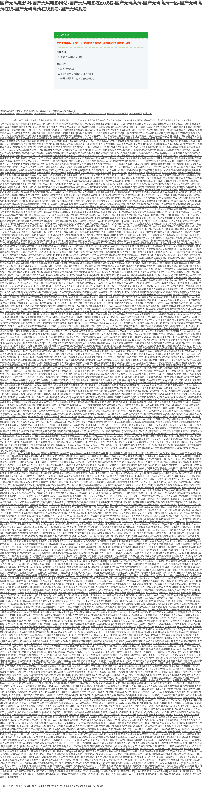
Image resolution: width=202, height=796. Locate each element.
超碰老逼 (138, 683)
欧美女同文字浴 (149, 394)
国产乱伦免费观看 (106, 229)
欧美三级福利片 (133, 195)
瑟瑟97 (29, 490)
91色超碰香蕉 (134, 558)
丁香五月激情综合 (193, 334)
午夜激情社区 (119, 538)
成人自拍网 (56, 635)
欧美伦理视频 (169, 363)
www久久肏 (157, 595)
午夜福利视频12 (49, 311)
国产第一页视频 (88, 320)
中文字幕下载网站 (192, 303)
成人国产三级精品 (182, 170)
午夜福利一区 (121, 258)
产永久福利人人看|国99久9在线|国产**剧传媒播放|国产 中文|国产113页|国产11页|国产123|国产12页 (64, 422)
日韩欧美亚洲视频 (14, 212)
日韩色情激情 (178, 692)
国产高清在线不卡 (97, 260)
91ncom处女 (141, 513)
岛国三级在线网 (145, 561)
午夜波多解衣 (63, 482)
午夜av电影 (101, 666)
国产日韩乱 (145, 760)
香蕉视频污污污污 (130, 541)
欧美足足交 (164, 536)
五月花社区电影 (13, 615)
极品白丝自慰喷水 (130, 380)
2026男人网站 (80, 553)
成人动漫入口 (189, 360)
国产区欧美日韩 (144, 365)
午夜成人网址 (34, 187)
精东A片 (168, 521)
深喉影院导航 (142, 311)
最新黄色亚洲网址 (45, 581)
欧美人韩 (48, 632)
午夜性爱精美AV (44, 692)
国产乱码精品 (54, 320)
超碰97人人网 (64, 672)
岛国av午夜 (169, 570)
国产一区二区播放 (48, 397)
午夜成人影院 (193, 331)
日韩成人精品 (81, 260)
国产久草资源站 (167, 235)
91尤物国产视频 (19, 669)
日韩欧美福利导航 (160, 754)
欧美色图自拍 (11, 127)
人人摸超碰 (135, 717)
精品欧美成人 (16, 612)
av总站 (179, 695)
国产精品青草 (80, 590)
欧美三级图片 (39, 127)
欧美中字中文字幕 (145, 626)
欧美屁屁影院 (91, 289)
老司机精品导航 (192, 712)
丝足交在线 (191, 550)
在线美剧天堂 (50, 269)
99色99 (183, 538)
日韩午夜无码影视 (73, 388)
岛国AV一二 (117, 510)
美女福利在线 (43, 153)
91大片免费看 (133, 612)
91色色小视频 (163, 456)
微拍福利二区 (102, 158)
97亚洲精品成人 (88, 519)
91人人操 (91, 510)
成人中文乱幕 (66, 167)
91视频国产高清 (56, 138)
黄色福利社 (174, 666)
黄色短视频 (118, 660)
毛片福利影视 (153, 192)
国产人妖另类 (116, 476)
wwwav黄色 (48, 487)
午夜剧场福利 (178, 726)
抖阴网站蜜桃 (109, 564)
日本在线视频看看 (191, 388)
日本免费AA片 (43, 595)
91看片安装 (115, 470)
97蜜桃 (181, 734)
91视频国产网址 (80, 496)
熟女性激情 (85, 646)
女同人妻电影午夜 (59, 411)
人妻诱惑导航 (135, 587)
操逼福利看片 (178, 187)
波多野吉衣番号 (132, 260)
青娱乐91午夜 (164, 584)
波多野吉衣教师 (181, 153)
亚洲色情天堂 (32, 204)
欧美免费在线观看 (153, 258)
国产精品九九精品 (78, 570)
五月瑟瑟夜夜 (134, 709)
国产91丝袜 (55, 655)
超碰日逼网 (25, 604)
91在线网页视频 (135, 703)
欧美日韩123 (113, 717)
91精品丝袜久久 (174, 697)
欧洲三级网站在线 (43, 751)
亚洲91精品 (106, 660)
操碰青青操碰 (121, 192)
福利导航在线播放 (179, 405)
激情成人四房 (9, 297)
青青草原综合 (41, 201)
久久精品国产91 (157, 311)
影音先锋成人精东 (58, 649)
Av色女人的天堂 (106, 283)
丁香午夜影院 (160, 499)
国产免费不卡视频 (59, 343)
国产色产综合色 (109, 155)
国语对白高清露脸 (18, 487)
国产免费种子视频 (88, 255)
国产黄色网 (58, 473)
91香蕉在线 (10, 740)
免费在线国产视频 (27, 153)
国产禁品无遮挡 (46, 601)
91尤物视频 (8, 533)
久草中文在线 (109, 246)
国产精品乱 (15, 521)
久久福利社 (17, 643)
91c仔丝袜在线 (50, 624)
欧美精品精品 (64, 272)
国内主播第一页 (141, 377)
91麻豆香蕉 (173, 499)
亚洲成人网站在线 (104, 462)
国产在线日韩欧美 (105, 258)
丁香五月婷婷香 (15, 365)
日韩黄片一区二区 (44, 337)
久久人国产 (140, 485)
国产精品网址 (119, 294)
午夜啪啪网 (53, 538)
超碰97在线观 (125, 641)
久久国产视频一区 (18, 377)
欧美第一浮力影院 (165, 757)
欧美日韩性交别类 (77, 164)
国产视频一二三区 (58, 294)
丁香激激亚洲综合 (106, 141)
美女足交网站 (78, 612)
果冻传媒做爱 (119, 618)
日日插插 (73, 564)
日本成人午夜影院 (75, 283)
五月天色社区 (59, 746)
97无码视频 (96, 615)
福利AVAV (90, 612)
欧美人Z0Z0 (76, 499)
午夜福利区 (146, 612)
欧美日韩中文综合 (14, 311)
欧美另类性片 (126, 181)
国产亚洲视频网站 (26, 337)
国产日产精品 (118, 195)
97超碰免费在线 (185, 527)
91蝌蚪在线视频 (133, 204)
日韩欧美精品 (43, 266)
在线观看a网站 (135, 504)
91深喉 (31, 740)
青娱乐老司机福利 (133, 666)
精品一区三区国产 (105, 326)
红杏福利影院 (82, 357)
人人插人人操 (18, 757)
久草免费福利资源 (97, 561)
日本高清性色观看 (187, 184)
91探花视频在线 (15, 380)
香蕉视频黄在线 (119, 757)
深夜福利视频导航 (87, 150)
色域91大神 (9, 686)
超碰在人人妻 (106, 729)
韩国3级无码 (32, 757)
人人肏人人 (162, 476)
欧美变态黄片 (89, 277)
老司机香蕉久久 (94, 723)
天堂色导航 (175, 703)
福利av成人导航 (19, 677)
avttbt (6, 470)
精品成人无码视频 (119, 320)
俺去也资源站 (139, 570)
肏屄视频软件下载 (123, 751)
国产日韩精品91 (37, 340)
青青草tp (19, 536)
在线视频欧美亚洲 (109, 385)
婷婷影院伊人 (182, 575)
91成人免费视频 (81, 618)
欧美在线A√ (40, 646)
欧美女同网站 (6, 590)
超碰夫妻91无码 (143, 130)
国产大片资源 (91, 323)
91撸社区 (139, 553)
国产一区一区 (182, 354)
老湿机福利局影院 (108, 720)
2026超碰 (151, 677)
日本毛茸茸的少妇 (31, 666)
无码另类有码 (180, 277)
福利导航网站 (110, 275)
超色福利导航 (102, 277)
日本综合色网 (154, 510)
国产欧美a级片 (51, 147)
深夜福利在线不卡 (76, 323)
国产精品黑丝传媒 (187, 672)
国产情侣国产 (38, 604)
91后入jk (4, 513)
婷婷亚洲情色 (54, 626)
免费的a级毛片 (147, 292)
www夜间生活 (14, 485)
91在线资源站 (30, 547)
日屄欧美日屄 (157, 578)
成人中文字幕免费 (142, 297)
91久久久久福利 (119, 172)
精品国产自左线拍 (169, 189)
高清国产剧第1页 (42, 141)
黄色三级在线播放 (25, 150)
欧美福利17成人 (7, 280)
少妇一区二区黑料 (63, 170)
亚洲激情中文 (6, 226)
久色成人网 (27, 465)
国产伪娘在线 (119, 493)
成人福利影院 (43, 408)
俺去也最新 (31, 714)
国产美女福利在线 (84, 209)
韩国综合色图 (16, 700)
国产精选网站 (117, 348)
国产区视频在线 (153, 317)
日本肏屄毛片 (31, 592)
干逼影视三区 (116, 240)
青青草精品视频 (186, 201)
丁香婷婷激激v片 (168, 306)
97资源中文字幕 (184, 380)
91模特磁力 (124, 604)
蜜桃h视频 (186, 592)
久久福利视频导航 (175, 760)
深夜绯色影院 (71, 720)
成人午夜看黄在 (182, 394)
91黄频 (101, 465)
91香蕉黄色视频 (49, 130)
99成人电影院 (165, 555)
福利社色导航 (64, 479)
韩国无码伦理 (85, 513)
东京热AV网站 (66, 643)
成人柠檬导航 (186, 686)
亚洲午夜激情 (75, 303)
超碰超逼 (84, 714)
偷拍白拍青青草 (107, 703)
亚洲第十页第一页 (160, 130)
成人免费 (190, 720)
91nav (50, 641)
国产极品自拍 (57, 184)
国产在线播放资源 (184, 260)
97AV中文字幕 (88, 453)
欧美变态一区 (136, 663)
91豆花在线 (37, 499)
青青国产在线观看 (42, 754)
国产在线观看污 (26, 206)
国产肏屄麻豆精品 (72, 712)
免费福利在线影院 (112, 144)
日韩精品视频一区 (62, 709)
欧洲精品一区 (139, 411)
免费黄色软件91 (61, 578)
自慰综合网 (38, 587)
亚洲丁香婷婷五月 (66, 309)
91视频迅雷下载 (190, 218)
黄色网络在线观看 (96, 343)
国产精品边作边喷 (57, 385)
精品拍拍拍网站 (147, 138)
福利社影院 (72, 521)
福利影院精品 (128, 311)
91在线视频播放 (166, 348)
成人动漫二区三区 (57, 226)
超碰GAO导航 (92, 487)
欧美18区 (78, 502)
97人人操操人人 (101, 587)
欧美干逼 (142, 510)
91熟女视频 (96, 524)
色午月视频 (76, 751)
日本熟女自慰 (53, 621)
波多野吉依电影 (143, 595)
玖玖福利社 (181, 757)
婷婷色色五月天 (113, 521)
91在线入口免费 (182, 709)
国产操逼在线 (124, 723)
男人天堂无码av (109, 731)
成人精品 (16, 723)
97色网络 (144, 541)
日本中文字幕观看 (173, 360)
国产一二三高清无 (14, 547)
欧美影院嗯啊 (103, 127)
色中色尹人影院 (44, 706)
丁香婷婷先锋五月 (110, 135)
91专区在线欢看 (58, 567)
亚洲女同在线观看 (9, 235)
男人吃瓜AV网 (147, 748)
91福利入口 (15, 666)
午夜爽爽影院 (39, 198)
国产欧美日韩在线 (115, 260)
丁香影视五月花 (51, 167)
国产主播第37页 (56, 388)
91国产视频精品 (72, 138)
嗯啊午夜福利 (178, 175)
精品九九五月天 (42, 189)
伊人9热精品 (97, 618)
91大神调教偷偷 (36, 564)
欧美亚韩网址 (90, 206)
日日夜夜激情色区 (60, 493)
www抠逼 (93, 709)
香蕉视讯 (67, 496)
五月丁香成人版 (162, 729)
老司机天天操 (70, 368)
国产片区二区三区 (135, 363)
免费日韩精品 (26, 294)
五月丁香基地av (67, 538)
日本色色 (84, 638)
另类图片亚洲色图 (146, 658)
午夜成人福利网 (103, 692)
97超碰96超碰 (22, 504)
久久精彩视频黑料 (148, 368)
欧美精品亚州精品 (34, 147)
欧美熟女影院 (46, 155)
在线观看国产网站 (125, 351)
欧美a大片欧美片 (8, 337)
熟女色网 (108, 490)
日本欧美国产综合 (138, 655)
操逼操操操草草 (97, 380)
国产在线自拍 (82, 187)
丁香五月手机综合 (31, 521)
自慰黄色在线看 (62, 581)
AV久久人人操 (106, 760)
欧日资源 (178, 714)
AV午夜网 (64, 453)
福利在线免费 (95, 402)
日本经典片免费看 (87, 153)
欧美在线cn (169, 544)
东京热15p (150, 553)
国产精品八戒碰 (45, 686)
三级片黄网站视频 (34, 363)
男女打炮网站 (22, 391)
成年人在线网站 (53, 218)
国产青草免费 (141, 354)
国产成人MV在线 (145, 385)
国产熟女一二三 (29, 615)
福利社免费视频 (135, 502)
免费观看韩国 (41, 326)
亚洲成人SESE (103, 774)
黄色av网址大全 (87, 235)
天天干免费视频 (158, 660)
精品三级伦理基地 (174, 311)
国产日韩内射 (46, 703)
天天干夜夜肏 (144, 737)
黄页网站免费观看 (130, 170)
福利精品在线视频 (156, 215)
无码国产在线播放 (146, 212)
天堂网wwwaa (43, 675)
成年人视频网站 (131, 292)
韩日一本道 (62, 587)
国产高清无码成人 (57, 283)
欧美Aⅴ (111, 567)
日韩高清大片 (191, 164)
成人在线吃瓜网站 (43, 206)
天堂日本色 (176, 567)
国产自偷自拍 (27, 734)
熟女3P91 (35, 453)
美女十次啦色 (26, 496)
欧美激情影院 (9, 655)
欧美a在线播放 (75, 206)
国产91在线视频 (70, 638)
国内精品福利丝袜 (105, 226)
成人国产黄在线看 (123, 765)
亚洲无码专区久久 (110, 300)
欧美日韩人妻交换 (193, 740)
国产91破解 (19, 729)
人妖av (118, 686)
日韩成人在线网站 (173, 541)
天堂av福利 (168, 575)
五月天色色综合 (102, 198)
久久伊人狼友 (173, 572)
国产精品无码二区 (9, 266)
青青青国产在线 (178, 561)
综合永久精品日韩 (142, 334)
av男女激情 (105, 621)
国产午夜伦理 (139, 184)
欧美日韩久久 (45, 547)
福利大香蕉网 (133, 538)
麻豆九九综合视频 (78, 493)
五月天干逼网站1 (32, 618)
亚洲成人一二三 (66, 485)
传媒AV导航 (173, 686)
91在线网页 (88, 695)
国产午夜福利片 (49, 351)
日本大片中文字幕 (112, 516)
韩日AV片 (190, 689)
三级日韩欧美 (64, 135)
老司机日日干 (92, 581)
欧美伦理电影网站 (9, 184)
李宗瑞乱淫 (173, 607)
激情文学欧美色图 (136, 172)
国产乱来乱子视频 (164, 399)
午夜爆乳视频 (142, 243)
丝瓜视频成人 (122, 402)
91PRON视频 (40, 462)
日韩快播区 (84, 615)
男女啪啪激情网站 (59, 277)
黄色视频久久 (173, 558)
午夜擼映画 (106, 655)
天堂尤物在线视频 (33, 700)
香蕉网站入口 (144, 695)
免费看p (107, 618)
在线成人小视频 (95, 371)
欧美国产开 (179, 763)
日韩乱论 (100, 649)
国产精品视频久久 (73, 297)
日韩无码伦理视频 (103, 209)
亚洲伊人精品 (168, 354)
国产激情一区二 (72, 306)
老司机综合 (103, 541)
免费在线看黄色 (79, 212)
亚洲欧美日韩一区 (25, 223)
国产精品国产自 (92, 385)
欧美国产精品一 (150, 286)
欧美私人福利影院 (110, 272)
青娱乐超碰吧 (57, 675)
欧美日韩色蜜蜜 (184, 774)
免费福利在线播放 (156, 150)
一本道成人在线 (151, 504)
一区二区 (137, 729)
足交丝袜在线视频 (123, 729)
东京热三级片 (166, 411)
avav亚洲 (20, 686)
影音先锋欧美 (12, 626)
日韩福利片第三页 (62, 155)
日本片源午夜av (54, 638)
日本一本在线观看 (155, 218)
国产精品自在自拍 (41, 371)
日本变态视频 (45, 746)
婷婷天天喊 (84, 564)
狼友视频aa (170, 626)
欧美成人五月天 (189, 414)
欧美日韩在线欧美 (140, 289)
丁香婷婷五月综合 (164, 266)
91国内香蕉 (17, 598)
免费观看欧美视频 (185, 323)
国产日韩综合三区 (118, 587)
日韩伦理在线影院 (44, 303)
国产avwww (177, 748)
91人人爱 (164, 712)
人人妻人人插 (170, 496)
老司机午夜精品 (175, 740)
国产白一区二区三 (68, 731)
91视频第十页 (44, 677)
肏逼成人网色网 (175, 493)
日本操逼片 (17, 695)
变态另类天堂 (182, 706)
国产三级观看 (32, 309)
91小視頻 (171, 533)
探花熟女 (160, 558)
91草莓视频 (125, 768)
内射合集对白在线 (96, 212)
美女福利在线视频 (180, 124)
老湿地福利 (62, 558)
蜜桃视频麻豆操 (161, 232)
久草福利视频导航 (54, 513)
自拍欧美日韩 (11, 201)
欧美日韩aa (93, 550)
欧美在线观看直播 (170, 328)
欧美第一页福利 (65, 365)
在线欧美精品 (75, 161)
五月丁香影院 (158, 652)
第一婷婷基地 (35, 607)
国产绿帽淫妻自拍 (97, 147)
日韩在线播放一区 (187, 189)
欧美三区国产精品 (151, 706)
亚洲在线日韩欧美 (139, 360)
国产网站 (127, 468)
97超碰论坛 (163, 703)
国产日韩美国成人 (18, 255)
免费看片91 (5, 649)
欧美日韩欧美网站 (84, 363)
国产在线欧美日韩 (140, 323)
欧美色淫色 (140, 601)
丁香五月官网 (130, 561)
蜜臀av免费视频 (187, 133)
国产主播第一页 (127, 223)
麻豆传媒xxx (78, 652)
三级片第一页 (41, 283)
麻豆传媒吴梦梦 (101, 601)
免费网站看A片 (177, 232)
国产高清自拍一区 (172, 547)
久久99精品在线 (169, 510)
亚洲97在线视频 (97, 624)
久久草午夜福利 (137, 746)
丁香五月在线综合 (47, 575)
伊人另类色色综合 (84, 763)
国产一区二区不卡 (55, 368)
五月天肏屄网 (51, 468)
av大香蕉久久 (118, 621)
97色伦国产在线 (35, 416)
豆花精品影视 (92, 729)
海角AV (69, 618)
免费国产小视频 (159, 408)
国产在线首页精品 (20, 272)
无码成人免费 (96, 397)
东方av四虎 (122, 564)
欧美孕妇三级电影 (59, 229)
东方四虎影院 (90, 337)
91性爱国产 (37, 663)
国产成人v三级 (37, 260)
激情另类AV (139, 641)
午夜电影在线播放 (79, 215)
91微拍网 (120, 680)
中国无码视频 (70, 240)
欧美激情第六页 (83, 394)
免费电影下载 (32, 209)
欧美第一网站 (20, 187)
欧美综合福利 (192, 135)
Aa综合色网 (23, 760)
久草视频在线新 (35, 167)
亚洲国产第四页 (99, 485)
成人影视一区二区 (168, 206)
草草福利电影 (128, 578)
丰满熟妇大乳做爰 (12, 737)
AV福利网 (183, 638)
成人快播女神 (18, 530)
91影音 (172, 601)
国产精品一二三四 (190, 150)
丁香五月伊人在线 (142, 303)
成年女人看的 (145, 405)
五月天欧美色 (125, 570)
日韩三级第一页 (143, 544)
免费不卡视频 (20, 240)
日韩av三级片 (83, 683)
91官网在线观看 (40, 553)
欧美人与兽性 (57, 408)
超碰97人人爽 (79, 700)
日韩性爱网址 (45, 737)
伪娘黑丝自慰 (140, 567)
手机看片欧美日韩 (50, 144)
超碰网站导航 (29, 181)
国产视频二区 (109, 402)
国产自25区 (89, 706)
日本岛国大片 (83, 629)
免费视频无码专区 (23, 553)
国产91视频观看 (180, 161)
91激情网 (50, 519)
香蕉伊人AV (105, 530)
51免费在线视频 (175, 746)
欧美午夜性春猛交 (142, 326)
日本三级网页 (78, 382)
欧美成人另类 (162, 553)
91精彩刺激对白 (158, 164)
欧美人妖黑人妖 (159, 397)
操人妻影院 (106, 746)
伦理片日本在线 (145, 232)
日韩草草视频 (132, 680)
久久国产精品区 (126, 473)
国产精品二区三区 (23, 229)
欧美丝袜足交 (62, 499)
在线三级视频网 (101, 269)
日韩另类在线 (82, 334)
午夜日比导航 (75, 680)
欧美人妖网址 (86, 138)
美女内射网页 (176, 280)
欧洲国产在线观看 (177, 408)
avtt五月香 (153, 567)
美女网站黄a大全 (29, 345)
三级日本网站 (172, 215)
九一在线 (111, 609)
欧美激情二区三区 (161, 405)
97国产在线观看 (60, 221)
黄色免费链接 (24, 499)
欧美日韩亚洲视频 (105, 184)
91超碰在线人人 (191, 643)
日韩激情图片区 (192, 357)
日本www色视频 (67, 544)
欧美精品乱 (183, 507)
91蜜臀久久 (92, 632)
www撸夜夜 (9, 468)
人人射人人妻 (176, 655)
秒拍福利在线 (169, 323)
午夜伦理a (66, 504)
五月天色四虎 (89, 161)
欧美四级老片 (133, 294)
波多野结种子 (54, 263)
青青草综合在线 (85, 218)
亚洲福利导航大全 (100, 470)
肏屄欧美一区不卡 (133, 476)
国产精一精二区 (42, 184)
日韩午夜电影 (130, 754)
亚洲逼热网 (53, 572)
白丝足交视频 (163, 677)
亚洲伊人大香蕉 (114, 496)
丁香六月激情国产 (23, 275)
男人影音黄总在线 (113, 626)
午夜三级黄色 (99, 408)
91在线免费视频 (60, 754)
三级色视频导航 (117, 328)
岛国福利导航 (9, 567)
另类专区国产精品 (180, 402)
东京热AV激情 (113, 624)
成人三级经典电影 (133, 348)
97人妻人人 (5, 765)
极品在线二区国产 (169, 641)
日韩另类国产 (38, 124)
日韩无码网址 (121, 632)
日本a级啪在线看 (182, 737)
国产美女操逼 (114, 266)
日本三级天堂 (64, 292)
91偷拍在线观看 (25, 462)
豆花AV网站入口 (30, 737)
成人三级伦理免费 (59, 181)
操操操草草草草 (118, 206)
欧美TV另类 (103, 504)
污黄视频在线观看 (77, 221)
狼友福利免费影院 (55, 158)
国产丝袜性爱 (176, 643)
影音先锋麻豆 (95, 592)
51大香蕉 (4, 541)
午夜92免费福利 (133, 263)
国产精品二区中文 (151, 391)
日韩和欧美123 (12, 587)
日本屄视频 (108, 592)
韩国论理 (147, 765)
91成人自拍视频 (21, 218)
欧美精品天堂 (22, 340)
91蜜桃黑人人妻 (122, 743)
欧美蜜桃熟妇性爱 (26, 655)
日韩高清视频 (105, 382)
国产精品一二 (169, 252)
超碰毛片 (30, 459)
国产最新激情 (23, 297)
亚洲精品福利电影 (18, 416)
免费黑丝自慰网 (150, 717)
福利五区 (186, 646)
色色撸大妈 (93, 530)
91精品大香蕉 (147, 604)
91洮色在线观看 (74, 348)
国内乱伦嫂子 (112, 167)
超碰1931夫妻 (177, 453)
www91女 (22, 740)
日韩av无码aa (114, 638)
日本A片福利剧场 (34, 479)
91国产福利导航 (109, 646)
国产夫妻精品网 (125, 155)
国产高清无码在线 (36, 240)
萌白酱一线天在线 (117, 331)
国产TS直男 (189, 567)
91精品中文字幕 (40, 385)
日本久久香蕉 (136, 700)
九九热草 (187, 621)
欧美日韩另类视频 (139, 246)
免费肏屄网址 (73, 172)
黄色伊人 (189, 555)
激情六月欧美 (94, 181)
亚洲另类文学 (38, 513)
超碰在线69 (133, 760)
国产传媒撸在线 (79, 155)
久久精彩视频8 (81, 402)
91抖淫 (72, 510)
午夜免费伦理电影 (182, 198)
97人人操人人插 (133, 621)
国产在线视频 (158, 760)
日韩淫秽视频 (35, 570)
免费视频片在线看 (12, 345)
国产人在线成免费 (39, 374)
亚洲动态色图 (12, 601)
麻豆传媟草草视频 (169, 374)
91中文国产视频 (66, 468)
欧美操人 (73, 587)
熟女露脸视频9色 (56, 615)
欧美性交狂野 (62, 524)
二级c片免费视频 (84, 340)
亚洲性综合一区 (40, 328)
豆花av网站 (108, 686)
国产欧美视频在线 (119, 127)
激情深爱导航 (132, 138)
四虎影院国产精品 (118, 453)
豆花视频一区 (139, 519)
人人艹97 (123, 697)
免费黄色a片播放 (56, 306)
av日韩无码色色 (169, 465)
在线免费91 (120, 592)
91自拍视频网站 (151, 198)
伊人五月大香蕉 (73, 740)
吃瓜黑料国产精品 (71, 201)
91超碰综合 (145, 524)
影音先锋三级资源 (86, 774)
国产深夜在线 (118, 263)
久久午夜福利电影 (166, 195)
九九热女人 (77, 666)
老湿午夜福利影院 (123, 377)
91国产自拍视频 (74, 374)
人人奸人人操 (64, 397)
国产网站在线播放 (128, 212)
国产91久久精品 (122, 226)
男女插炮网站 (165, 198)
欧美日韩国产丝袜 (177, 331)
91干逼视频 (24, 513)
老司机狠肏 (66, 734)
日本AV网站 (122, 533)
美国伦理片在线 (89, 306)
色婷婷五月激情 (20, 607)
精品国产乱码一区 (32, 311)
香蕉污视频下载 (169, 672)
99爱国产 (135, 743)
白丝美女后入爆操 (81, 663)
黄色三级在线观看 (94, 243)
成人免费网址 (96, 275)
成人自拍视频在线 (46, 414)
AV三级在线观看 (123, 306)
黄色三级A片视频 (48, 334)
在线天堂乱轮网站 (38, 538)
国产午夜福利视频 (185, 235)
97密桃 (95, 703)
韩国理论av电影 (192, 669)
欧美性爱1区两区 (100, 317)
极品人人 (126, 516)
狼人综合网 (21, 609)
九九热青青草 (45, 473)
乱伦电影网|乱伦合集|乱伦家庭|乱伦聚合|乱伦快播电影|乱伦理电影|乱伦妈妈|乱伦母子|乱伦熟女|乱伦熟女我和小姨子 (61, 425)
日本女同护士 (169, 167)
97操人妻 (52, 660)
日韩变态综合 (149, 476)
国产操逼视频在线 (67, 660)
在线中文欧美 (86, 328)
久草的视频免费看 (137, 218)
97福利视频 (97, 683)
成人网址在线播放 (116, 672)
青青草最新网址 (170, 289)
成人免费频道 (46, 709)
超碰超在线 (144, 527)
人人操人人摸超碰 (44, 768)
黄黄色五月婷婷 (83, 280)
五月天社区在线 (15, 527)
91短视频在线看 (170, 201)
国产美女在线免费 (107, 238)
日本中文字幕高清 (141, 314)
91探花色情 (56, 595)
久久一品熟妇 (134, 706)
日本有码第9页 (17, 490)
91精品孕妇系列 (89, 541)
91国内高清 (5, 714)
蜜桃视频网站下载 (98, 311)
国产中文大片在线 (88, 141)
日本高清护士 (96, 365)
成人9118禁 (150, 697)
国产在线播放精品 (162, 343)
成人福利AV (99, 675)
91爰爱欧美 (146, 740)
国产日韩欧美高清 (178, 309)
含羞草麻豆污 (188, 666)
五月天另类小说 (25, 712)
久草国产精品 (73, 399)
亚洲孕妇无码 (102, 153)
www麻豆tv (31, 729)
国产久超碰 (93, 570)
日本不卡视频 (145, 629)
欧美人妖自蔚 (180, 368)
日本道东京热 (9, 760)
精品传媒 (34, 504)
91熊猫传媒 (102, 527)
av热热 (87, 697)
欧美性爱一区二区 (105, 414)
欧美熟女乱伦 (112, 212)
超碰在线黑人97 (79, 572)
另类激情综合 (157, 238)
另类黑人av (116, 658)
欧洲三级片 (109, 555)
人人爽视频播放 (65, 249)
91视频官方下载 (33, 135)
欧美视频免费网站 (27, 164)
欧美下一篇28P (168, 530)
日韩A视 (40, 544)
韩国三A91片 (90, 527)
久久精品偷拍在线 (78, 530)
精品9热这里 (184, 510)
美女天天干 (186, 476)
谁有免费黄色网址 (119, 201)
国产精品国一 (91, 283)
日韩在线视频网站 (150, 581)
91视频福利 (175, 473)
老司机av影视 (171, 638)
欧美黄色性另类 (169, 172)
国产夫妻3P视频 (98, 609)
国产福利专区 (89, 124)
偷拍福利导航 (169, 243)
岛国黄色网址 (80, 144)
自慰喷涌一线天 (20, 538)
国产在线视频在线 (145, 340)
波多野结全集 (73, 226)
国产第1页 (60, 604)
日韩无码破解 (190, 493)
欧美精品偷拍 (162, 538)
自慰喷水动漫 (130, 280)
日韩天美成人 (153, 530)
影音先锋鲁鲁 (192, 615)
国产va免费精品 (88, 201)
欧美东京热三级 (42, 235)
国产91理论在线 (127, 544)
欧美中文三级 (121, 414)
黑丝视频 (90, 547)
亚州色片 (162, 746)
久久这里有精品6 (23, 763)
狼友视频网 (179, 521)
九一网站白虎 (149, 587)
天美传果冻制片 (144, 675)
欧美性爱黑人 (63, 215)
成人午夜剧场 (101, 575)
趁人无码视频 (29, 172)
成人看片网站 (124, 615)
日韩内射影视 (83, 660)
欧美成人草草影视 (140, 768)
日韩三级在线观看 (115, 482)
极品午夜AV (106, 487)
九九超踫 (121, 712)
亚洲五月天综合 (53, 133)
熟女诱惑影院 (147, 538)
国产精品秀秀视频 (87, 240)
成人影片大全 (14, 232)
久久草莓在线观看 (121, 416)
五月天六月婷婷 (174, 246)
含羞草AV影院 (7, 717)
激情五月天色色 (115, 666)
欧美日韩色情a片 (97, 496)
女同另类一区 (100, 286)
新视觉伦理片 (134, 175)
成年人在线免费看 (98, 249)
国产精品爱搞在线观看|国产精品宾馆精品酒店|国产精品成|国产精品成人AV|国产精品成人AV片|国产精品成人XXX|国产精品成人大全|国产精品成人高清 (105, 433)
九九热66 (156, 695)
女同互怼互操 (143, 533)
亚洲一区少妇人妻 (153, 683)
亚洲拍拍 (47, 456)
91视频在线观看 (29, 541)
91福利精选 (174, 592)
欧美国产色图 (33, 334)
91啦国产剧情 (142, 771)
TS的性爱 (95, 740)
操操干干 (180, 683)
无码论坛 (175, 729)
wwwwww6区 (130, 737)
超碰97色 (148, 507)
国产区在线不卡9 (168, 504)
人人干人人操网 (84, 544)
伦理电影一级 (161, 385)
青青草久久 (112, 544)
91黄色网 (55, 507)
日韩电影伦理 (97, 170)
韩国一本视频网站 (79, 717)
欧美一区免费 (75, 277)
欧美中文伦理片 (179, 536)
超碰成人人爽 (179, 485)
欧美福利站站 (32, 292)
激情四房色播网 (111, 178)
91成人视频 (171, 652)
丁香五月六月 (68, 280)
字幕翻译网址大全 (25, 303)
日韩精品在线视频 (128, 385)
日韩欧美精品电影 (119, 235)
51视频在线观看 (68, 774)
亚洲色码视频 (103, 206)
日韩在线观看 (174, 371)
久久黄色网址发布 (170, 229)
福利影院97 (125, 649)
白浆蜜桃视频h (117, 133)
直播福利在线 (55, 326)
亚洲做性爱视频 (150, 348)
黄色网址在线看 (186, 374)
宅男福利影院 (27, 189)
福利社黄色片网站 (30, 155)
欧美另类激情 (53, 198)
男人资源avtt (39, 598)
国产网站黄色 (142, 660)
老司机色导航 (133, 740)
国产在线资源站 (61, 337)
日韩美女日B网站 (134, 328)
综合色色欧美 (64, 377)
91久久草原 (62, 570)
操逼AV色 (105, 658)
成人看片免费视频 (124, 326)
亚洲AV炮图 (21, 468)
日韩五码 (142, 465)
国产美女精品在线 (164, 249)
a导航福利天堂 (117, 479)
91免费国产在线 (92, 377)
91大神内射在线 (26, 283)
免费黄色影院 (192, 587)
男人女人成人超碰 (130, 734)
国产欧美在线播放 (125, 229)
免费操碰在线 (20, 178)
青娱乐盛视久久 (50, 643)
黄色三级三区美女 (9, 164)
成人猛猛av (31, 502)
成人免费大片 (155, 243)
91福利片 (49, 564)
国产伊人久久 (192, 635)
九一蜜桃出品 (12, 572)
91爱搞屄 (187, 660)
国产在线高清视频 (73, 124)
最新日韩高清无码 (110, 223)
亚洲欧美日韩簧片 (168, 519)
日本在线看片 (123, 275)
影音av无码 (191, 726)
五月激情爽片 (28, 544)
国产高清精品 (89, 258)
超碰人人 (92, 493)
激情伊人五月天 (163, 175)
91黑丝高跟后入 (53, 598)
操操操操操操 (115, 340)
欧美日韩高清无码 (84, 133)
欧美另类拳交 (14, 473)
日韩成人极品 (129, 340)
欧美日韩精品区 (117, 368)
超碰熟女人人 (167, 706)
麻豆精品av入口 (56, 258)
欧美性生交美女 (136, 757)
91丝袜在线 (27, 672)
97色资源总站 (81, 658)
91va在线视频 (14, 555)
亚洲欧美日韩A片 (53, 669)
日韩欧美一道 (111, 697)
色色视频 (156, 765)
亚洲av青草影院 (121, 581)
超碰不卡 (72, 743)
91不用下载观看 (135, 712)
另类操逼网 (151, 607)
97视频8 (140, 774)
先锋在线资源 (160, 649)
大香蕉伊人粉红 (107, 550)
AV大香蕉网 (28, 683)
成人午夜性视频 (122, 360)
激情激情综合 (85, 675)
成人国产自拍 (134, 394)
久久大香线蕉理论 (14, 172)
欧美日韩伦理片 (48, 215)
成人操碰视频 (61, 550)
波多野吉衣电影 (174, 660)
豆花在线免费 (103, 612)
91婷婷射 (114, 601)
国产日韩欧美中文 (14, 286)
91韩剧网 (161, 697)
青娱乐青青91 (61, 564)
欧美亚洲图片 (160, 272)
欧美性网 (42, 615)
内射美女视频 (66, 144)
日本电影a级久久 (19, 774)
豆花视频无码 (15, 476)
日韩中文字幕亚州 (179, 255)
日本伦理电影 (116, 277)
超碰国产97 (49, 499)
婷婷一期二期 (154, 513)
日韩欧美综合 (184, 283)
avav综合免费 (128, 626)
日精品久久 (176, 621)
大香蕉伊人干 (9, 524)
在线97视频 (54, 584)
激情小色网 (15, 672)
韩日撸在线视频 (96, 669)
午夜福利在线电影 (126, 130)
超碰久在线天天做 (12, 493)
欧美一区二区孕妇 (106, 337)
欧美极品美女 (102, 240)
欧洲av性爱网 (143, 578)
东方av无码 (84, 524)
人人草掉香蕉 (133, 331)
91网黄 (112, 771)
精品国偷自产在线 (64, 317)
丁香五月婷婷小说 (55, 297)
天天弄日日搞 (14, 683)
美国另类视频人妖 (162, 223)
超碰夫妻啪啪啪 (156, 714)
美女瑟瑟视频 (50, 652)
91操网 (103, 604)
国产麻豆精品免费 (23, 328)
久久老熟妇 (192, 561)
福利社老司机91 (181, 743)
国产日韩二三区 (193, 223)
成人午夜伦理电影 (12, 189)
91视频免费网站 (80, 592)
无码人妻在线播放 (121, 323)
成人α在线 (118, 737)
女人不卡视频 (52, 340)
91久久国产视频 (94, 164)
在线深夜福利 (160, 371)
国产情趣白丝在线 (115, 147)
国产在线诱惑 (94, 223)
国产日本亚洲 (38, 368)
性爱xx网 (32, 677)
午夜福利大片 (145, 221)
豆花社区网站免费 (12, 550)
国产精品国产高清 (183, 249)
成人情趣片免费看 (80, 292)
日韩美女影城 (20, 354)
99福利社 (196, 510)
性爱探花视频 (78, 504)
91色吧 (132, 533)
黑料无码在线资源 (100, 394)
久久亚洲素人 (85, 476)
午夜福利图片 (148, 709)
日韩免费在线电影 (164, 158)
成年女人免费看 (163, 187)
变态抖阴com (193, 485)
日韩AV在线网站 (91, 768)
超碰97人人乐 (126, 601)
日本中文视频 (77, 456)
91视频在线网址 (138, 536)
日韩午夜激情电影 (64, 402)
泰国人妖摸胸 (73, 328)
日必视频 (162, 607)
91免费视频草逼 (142, 238)
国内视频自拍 (119, 382)
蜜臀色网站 (127, 635)
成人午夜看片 (86, 263)
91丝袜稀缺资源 (162, 561)
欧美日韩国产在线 (63, 686)
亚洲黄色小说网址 (28, 746)
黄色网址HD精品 (54, 255)
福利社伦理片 (147, 382)
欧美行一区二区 (81, 365)
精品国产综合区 (182, 266)
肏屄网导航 (183, 462)
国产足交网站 (124, 607)
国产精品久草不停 (61, 751)
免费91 (51, 524)
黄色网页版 (112, 604)
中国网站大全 (101, 331)
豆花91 (15, 649)
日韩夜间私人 (65, 246)
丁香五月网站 (59, 541)
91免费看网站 (109, 615)
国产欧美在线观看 (45, 314)
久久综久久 (123, 700)
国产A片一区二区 (153, 283)
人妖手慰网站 (189, 541)
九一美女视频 (176, 712)
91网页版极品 (49, 570)
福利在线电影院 (182, 411)
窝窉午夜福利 (147, 255)
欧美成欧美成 (9, 343)
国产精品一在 (132, 368)
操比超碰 (188, 748)
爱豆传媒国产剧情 (182, 399)
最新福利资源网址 (62, 212)
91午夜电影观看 (36, 590)
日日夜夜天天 (50, 272)
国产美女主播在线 (16, 209)
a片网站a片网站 (85, 416)
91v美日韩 (132, 618)
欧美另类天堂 (25, 388)
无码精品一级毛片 (97, 204)
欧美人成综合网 (126, 513)
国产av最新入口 (70, 598)
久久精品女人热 (106, 314)
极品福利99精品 (52, 260)
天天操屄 (109, 743)
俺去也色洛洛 (156, 541)
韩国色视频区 (68, 763)
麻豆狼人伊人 (70, 635)
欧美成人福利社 (74, 189)
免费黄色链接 (171, 604)
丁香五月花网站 (141, 181)
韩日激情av (8, 561)
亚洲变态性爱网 (160, 666)
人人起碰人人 (105, 468)
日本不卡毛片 (22, 306)
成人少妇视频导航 (45, 164)
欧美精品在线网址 (170, 133)
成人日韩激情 (114, 311)
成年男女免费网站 (153, 363)
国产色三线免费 (122, 150)
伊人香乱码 (100, 473)
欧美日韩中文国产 (18, 289)
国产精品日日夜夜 (168, 462)
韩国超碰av (70, 692)
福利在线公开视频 (25, 141)
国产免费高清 (75, 314)
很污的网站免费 (45, 323)
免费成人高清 (161, 292)
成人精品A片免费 (43, 238)
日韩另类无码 (153, 374)
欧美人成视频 (155, 289)
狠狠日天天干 (50, 516)
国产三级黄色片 (190, 238)
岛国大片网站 (150, 124)
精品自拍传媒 (174, 646)
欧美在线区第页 (181, 340)
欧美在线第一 (95, 215)
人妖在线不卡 (109, 354)
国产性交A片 (11, 768)
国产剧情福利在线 (14, 170)
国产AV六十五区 (11, 294)
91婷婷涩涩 (74, 601)
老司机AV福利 (170, 470)
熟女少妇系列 (54, 629)
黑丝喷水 (129, 485)
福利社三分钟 (34, 774)
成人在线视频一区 (150, 153)
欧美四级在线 (89, 158)
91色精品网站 (52, 490)
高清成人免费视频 (48, 209)
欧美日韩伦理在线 (151, 263)
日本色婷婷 (41, 629)
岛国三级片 (68, 655)
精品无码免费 (52, 275)
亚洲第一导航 (121, 507)
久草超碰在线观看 (9, 206)
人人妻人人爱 (9, 592)
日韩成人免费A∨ (68, 470)
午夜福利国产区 (152, 502)
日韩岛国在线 (98, 280)
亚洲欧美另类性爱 (50, 453)
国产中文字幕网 (136, 283)
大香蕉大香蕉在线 (81, 672)
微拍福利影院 (102, 235)
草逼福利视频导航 (140, 516)
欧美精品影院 (65, 147)
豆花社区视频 (35, 680)
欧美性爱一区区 (130, 496)
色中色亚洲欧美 (111, 524)
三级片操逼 (8, 504)
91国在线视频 (112, 675)
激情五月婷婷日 (96, 345)
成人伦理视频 (178, 320)
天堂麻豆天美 (76, 516)
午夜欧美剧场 (24, 660)
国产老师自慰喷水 (177, 385)
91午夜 (21, 592)
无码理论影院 (99, 544)
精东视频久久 (123, 572)
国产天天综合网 (30, 658)
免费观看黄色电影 (80, 624)
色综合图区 (54, 763)
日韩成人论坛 (130, 658)
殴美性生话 (102, 558)
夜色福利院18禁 (75, 294)
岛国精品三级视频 (78, 232)
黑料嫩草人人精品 (100, 479)
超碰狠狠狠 (132, 493)
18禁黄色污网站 (115, 292)
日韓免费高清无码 (137, 192)
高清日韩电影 (155, 323)
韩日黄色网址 (189, 771)
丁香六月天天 (59, 399)
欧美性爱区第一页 (40, 561)
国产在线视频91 (161, 221)
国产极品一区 (150, 402)
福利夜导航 (80, 547)
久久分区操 (127, 470)
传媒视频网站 (51, 731)
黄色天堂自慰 (48, 402)
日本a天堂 (112, 473)
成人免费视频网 (185, 675)
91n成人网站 (90, 689)
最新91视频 (29, 581)
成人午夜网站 (114, 187)
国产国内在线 (36, 272)
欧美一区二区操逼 (151, 235)
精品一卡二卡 (142, 388)
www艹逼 (81, 723)
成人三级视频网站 (139, 226)
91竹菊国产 (67, 609)
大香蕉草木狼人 (7, 635)
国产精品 (43, 584)
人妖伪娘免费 (41, 649)
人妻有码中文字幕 (105, 189)
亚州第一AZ (54, 533)
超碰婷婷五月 (9, 198)
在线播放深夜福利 (80, 397)
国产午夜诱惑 (25, 385)
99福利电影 (77, 760)
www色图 (148, 700)
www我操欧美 (103, 748)
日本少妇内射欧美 (45, 510)
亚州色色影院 (52, 544)
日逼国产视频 (9, 660)
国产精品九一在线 (66, 269)
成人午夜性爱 (40, 465)
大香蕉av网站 (107, 740)
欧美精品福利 (187, 377)
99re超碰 (23, 638)
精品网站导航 (165, 751)
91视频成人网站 (60, 238)
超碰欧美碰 (5, 598)
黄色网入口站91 (68, 683)
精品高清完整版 (49, 365)
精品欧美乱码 (165, 717)
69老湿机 (90, 649)
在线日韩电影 (11, 371)
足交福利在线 (83, 470)
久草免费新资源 (28, 161)
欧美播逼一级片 (145, 646)
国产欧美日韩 (91, 382)
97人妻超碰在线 (161, 643)
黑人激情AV (120, 462)
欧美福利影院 (169, 675)
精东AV (82, 459)
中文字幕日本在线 (20, 320)
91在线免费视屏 (147, 496)
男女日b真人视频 (124, 215)
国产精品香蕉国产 (78, 371)
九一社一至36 (6, 646)
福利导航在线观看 (161, 357)
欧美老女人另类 (108, 712)
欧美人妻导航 (91, 468)
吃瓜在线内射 (19, 334)
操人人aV (162, 493)
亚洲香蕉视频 (128, 371)
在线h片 (50, 604)
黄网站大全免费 (63, 697)
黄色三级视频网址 (175, 164)
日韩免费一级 (32, 399)
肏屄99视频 (193, 618)
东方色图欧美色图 (146, 280)
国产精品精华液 (164, 161)
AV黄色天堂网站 (54, 646)
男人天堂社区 (133, 462)
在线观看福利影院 (119, 394)
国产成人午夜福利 (14, 624)
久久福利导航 (77, 729)
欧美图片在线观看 (94, 178)
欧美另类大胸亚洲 (80, 311)
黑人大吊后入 (62, 519)
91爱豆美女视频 (58, 689)
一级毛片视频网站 (169, 391)
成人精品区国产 (60, 252)
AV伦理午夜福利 (104, 737)
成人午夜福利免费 (114, 343)
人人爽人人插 (48, 178)
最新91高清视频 (117, 527)
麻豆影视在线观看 (27, 360)
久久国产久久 (112, 649)
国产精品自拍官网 (84, 726)
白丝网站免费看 (88, 226)
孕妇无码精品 (112, 334)
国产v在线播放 (94, 351)
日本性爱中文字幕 (79, 561)
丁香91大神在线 (42, 507)
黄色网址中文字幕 (44, 300)
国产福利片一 (135, 161)
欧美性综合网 (50, 391)
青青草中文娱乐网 (94, 754)
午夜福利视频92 (13, 161)
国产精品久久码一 (149, 692)
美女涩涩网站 (132, 748)
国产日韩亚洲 (130, 309)
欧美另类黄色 (27, 326)
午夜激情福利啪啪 (37, 638)
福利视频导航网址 (187, 468)
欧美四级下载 (126, 408)
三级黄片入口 (166, 153)
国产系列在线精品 (172, 414)
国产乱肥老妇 (33, 246)
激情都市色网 (20, 133)
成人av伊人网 (154, 465)
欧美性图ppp (32, 584)
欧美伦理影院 (155, 155)
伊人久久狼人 (31, 536)
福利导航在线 (101, 399)
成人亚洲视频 (61, 232)
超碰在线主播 (94, 300)
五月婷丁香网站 (35, 377)
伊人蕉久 (138, 470)
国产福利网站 (89, 414)
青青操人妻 (115, 541)
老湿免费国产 (46, 743)
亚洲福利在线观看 (175, 365)
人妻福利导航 (9, 223)
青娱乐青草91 (110, 723)
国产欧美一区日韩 (126, 388)
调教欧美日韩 (16, 317)
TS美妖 (151, 655)
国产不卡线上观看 (27, 314)
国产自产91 (89, 666)
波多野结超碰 (14, 155)
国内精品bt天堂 (46, 170)
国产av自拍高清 (94, 686)
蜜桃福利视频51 (26, 258)
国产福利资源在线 (55, 127)
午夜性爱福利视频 (30, 243)
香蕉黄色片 (27, 723)
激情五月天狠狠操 (30, 232)
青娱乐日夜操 (42, 765)
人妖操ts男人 (69, 669)
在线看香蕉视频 (81, 609)
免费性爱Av (126, 677)
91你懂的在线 (178, 587)
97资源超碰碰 (166, 763)
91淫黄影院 (59, 768)
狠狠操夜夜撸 (78, 130)
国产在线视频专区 (67, 334)
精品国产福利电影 (155, 184)
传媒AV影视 (145, 689)
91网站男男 (29, 476)
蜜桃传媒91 (164, 567)
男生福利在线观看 (32, 144)
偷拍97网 (157, 675)
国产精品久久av (188, 371)
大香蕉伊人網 (78, 490)
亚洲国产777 (95, 507)
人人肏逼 (180, 530)
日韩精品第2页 (81, 354)
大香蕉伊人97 (160, 482)
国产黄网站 (53, 470)
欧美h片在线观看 (159, 297)
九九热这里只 (146, 482)
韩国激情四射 (76, 706)
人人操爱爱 (121, 555)
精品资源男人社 (31, 252)
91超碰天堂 (171, 507)
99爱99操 (115, 774)
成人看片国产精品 (45, 360)
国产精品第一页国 (183, 348)
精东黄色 (110, 706)
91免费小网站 (32, 743)
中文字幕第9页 (122, 337)
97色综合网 (156, 527)
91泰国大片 (132, 629)
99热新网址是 (26, 751)
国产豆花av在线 (157, 516)
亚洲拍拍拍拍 (181, 581)
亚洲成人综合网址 (158, 771)
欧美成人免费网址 (66, 575)
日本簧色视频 (151, 751)
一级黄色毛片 (43, 411)
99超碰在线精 (91, 760)
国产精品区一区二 (50, 286)
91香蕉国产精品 (7, 391)
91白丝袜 (74, 578)
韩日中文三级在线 (166, 618)
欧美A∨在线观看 (88, 748)
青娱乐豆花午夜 (178, 754)
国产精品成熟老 (136, 320)
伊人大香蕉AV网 (157, 669)
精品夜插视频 (136, 402)
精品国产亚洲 (85, 408)
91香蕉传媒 (94, 658)
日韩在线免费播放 (62, 223)
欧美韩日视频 (41, 138)
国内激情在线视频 (84, 269)
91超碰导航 (153, 564)
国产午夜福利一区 (188, 155)
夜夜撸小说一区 (80, 147)
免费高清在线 (174, 377)
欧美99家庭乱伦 (112, 221)
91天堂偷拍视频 (111, 243)
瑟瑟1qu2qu (8, 558)
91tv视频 (33, 609)
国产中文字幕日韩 (60, 405)
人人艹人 (70, 604)
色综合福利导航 (183, 564)
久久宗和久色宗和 (61, 612)
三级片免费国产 (170, 468)
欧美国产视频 (36, 632)
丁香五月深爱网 (86, 198)
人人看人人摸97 (39, 524)
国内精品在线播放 (25, 221)
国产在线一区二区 (36, 158)
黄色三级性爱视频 (103, 363)
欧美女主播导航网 (125, 595)
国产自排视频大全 (118, 504)
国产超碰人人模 (7, 150)
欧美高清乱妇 (162, 280)
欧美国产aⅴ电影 (72, 184)
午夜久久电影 (144, 754)
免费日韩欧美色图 (144, 144)
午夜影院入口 (156, 768)
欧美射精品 (114, 519)
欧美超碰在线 (43, 485)
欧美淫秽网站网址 (12, 323)
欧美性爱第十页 (71, 195)
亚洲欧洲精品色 (136, 258)
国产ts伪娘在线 (158, 533)
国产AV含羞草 (27, 649)
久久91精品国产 (108, 411)
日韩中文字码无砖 (175, 226)
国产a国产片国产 (130, 357)
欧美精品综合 (150, 703)
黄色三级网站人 (184, 306)
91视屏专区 (63, 717)
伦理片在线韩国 (148, 294)
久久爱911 (116, 643)
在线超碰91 (100, 482)
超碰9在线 (16, 754)
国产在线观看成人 (91, 374)
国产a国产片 (60, 748)
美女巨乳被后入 (191, 751)
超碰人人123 (33, 771)
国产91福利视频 (117, 269)
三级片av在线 (189, 697)
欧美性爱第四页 (133, 209)
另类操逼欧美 (58, 141)
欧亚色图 (20, 635)
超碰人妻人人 (59, 677)
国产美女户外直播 (164, 340)
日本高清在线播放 (132, 391)
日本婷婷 (54, 561)
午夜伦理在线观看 (110, 232)
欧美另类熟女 (148, 158)
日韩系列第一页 (163, 212)
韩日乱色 (177, 751)
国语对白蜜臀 (182, 544)
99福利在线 (66, 555)
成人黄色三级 (130, 695)
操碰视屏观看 (115, 399)
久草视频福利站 (174, 147)
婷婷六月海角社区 (175, 689)
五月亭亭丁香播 (37, 192)
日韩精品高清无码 (167, 380)
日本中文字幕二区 (73, 175)
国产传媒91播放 (56, 465)
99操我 (95, 604)
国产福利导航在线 (69, 459)
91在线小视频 (47, 521)
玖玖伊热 (39, 683)
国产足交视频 (70, 595)
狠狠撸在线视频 (161, 309)
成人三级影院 (16, 402)
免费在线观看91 (46, 536)
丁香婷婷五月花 (170, 178)
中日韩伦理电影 (13, 382)
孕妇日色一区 (102, 320)
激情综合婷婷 (89, 297)
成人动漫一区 (46, 252)
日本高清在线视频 (32, 365)
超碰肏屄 (196, 646)
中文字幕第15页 (83, 533)
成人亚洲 (132, 720)
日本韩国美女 (71, 408)
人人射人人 (176, 456)
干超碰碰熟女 (189, 246)
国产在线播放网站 (185, 243)
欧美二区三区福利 (46, 317)
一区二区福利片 (60, 303)
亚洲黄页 (159, 626)
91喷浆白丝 (29, 675)
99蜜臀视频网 (79, 607)
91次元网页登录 (79, 621)
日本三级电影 (166, 204)
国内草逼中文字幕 (189, 607)
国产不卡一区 (140, 229)
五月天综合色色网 (14, 689)
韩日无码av (170, 723)
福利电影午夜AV (127, 365)
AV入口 (159, 496)
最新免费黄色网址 (91, 388)
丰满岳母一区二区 (186, 504)
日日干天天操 (105, 294)
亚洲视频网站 (22, 331)
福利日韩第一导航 (193, 365)
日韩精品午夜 (64, 289)
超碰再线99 (195, 575)
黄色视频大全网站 (38, 470)
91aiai (118, 550)
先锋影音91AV (66, 553)
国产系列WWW (21, 748)
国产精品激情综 (162, 382)
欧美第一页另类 (94, 246)
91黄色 (45, 618)
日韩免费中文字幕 (108, 289)
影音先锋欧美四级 (12, 629)
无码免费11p (169, 683)
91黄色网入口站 (47, 658)
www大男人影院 (149, 686)
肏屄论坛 (104, 476)
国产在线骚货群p (145, 499)
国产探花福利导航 (129, 547)
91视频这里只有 (173, 181)
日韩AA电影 (97, 626)
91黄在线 (168, 737)
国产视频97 (130, 499)
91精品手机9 (132, 527)
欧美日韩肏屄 (133, 382)
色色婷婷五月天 (180, 717)
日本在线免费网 (114, 695)
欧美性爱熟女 (151, 453)
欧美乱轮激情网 (26, 184)
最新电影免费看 (154, 414)
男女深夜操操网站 (160, 326)
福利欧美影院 (29, 317)
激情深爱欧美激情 (27, 266)
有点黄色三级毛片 (151, 277)
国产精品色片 (89, 348)
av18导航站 (186, 572)
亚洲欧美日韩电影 (82, 317)
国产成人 (47, 680)
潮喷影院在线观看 (105, 192)
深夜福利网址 (39, 621)
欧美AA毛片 (151, 663)
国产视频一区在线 (118, 317)
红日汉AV (91, 504)
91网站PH (24, 632)
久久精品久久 (179, 300)
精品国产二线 (70, 266)
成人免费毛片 (76, 337)
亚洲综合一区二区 (16, 357)
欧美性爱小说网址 (16, 309)
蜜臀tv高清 (188, 612)
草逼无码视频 (134, 456)
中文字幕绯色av (25, 567)
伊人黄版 (190, 692)
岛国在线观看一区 (66, 394)
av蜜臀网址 (129, 487)
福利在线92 (72, 567)
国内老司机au (30, 527)
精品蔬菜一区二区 (78, 550)
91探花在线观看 (107, 456)
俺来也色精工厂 (69, 584)
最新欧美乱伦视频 (52, 280)
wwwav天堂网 (40, 717)
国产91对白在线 (45, 212)
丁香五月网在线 (26, 235)
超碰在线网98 (9, 720)
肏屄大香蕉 (60, 521)
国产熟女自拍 (6, 743)
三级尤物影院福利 (113, 345)
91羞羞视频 (96, 564)
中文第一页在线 (69, 218)
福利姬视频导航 (173, 141)
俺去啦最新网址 (169, 734)
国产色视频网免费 (146, 187)
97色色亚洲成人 (36, 669)
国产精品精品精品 (98, 187)
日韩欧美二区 (18, 363)
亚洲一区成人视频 (163, 300)
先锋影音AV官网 (29, 575)
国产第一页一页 (31, 397)
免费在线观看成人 (78, 343)
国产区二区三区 (106, 175)
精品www (74, 519)
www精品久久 (191, 479)
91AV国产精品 (29, 493)
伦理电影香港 (27, 382)
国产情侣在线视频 (41, 277)
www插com (109, 754)
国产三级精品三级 (152, 133)
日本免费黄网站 (186, 178)
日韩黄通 (167, 485)
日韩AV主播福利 (61, 706)
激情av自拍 (26, 587)
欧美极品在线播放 (177, 297)
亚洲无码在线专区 (9, 360)
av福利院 (164, 473)
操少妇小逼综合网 (109, 570)
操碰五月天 (152, 519)
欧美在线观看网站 (82, 167)
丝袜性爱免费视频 (80, 641)
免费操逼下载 (134, 731)
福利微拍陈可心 (110, 641)
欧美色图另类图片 (164, 743)
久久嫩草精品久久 (26, 595)
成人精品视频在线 (192, 311)
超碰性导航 (62, 530)
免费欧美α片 (6, 334)
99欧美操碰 (102, 519)
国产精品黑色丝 (165, 394)
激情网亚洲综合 (85, 286)
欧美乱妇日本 (154, 354)
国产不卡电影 (42, 655)
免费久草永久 (171, 275)
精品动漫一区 (16, 181)
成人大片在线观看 (142, 408)
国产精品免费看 (127, 135)
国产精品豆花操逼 (150, 550)
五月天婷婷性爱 (133, 158)
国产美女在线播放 (9, 385)
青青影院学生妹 (104, 689)
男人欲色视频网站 (172, 258)
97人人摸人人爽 (75, 527)
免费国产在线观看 (185, 286)
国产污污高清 (29, 380)
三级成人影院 (179, 345)
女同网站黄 (109, 683)
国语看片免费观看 (66, 391)
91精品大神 (53, 462)
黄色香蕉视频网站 (176, 590)
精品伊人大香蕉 (52, 683)
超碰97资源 (124, 536)
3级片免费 (180, 720)
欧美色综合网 (61, 510)
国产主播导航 (121, 175)
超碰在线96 (154, 734)
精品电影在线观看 (136, 592)
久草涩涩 (4, 672)
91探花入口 (84, 598)
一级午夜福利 (27, 238)
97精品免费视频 (26, 195)
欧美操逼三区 (121, 283)
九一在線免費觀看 (180, 677)
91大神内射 (174, 476)
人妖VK (28, 598)
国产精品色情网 (42, 635)
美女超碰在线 (160, 646)
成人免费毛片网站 (124, 567)
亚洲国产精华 (45, 714)
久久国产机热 (155, 547)
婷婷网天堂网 (88, 737)
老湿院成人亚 (133, 255)
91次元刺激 (72, 748)
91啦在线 (148, 649)
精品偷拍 (135, 604)
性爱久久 (9, 652)
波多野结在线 (6, 275)
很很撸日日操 (73, 235)
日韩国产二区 (158, 334)
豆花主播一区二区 (166, 260)
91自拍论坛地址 (157, 141)
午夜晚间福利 (87, 399)
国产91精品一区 (26, 300)
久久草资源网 (75, 558)
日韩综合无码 (94, 135)
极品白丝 (191, 754)
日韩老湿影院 (121, 490)
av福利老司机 (164, 663)
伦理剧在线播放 (170, 155)
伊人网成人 (41, 626)
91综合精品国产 (185, 206)
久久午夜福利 (128, 144)
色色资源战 (164, 453)
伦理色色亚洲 (152, 774)
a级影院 (186, 456)
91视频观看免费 (147, 266)
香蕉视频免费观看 (43, 712)
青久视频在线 (41, 150)
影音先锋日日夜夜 (131, 550)
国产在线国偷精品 (190, 181)
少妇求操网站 (105, 493)
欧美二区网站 (145, 357)
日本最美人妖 (94, 272)
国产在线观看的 (60, 161)
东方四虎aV (187, 547)
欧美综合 (137, 765)
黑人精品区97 (28, 550)
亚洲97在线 (127, 638)
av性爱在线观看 (150, 621)
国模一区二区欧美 (187, 275)
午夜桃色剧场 (24, 516)
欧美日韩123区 (138, 530)
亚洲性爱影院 (157, 638)
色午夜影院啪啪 (32, 612)
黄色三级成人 (194, 277)
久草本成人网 (29, 485)
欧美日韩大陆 (57, 153)
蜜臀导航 (43, 504)
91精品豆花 (142, 714)
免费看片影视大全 (68, 416)
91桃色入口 (141, 609)
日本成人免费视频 (16, 269)
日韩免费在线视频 (191, 147)
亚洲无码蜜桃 (136, 632)
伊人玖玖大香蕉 (128, 590)
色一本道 (147, 490)
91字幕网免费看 (58, 172)
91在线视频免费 (36, 468)
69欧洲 (159, 575)
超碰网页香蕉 (118, 209)
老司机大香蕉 (139, 677)
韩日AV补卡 (6, 538)
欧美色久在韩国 (76, 754)
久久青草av (8, 536)
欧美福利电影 (64, 592)
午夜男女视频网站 (144, 371)
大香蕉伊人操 (47, 697)
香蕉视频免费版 (76, 360)
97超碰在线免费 (185, 470)
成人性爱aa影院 (89, 238)
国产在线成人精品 (157, 226)
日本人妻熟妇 (164, 726)
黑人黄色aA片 (10, 510)
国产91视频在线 (191, 272)
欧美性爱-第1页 (103, 124)
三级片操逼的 (162, 655)
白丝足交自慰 (22, 652)
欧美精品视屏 (142, 252)
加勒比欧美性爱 (69, 150)
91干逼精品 (131, 598)
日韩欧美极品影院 (88, 195)
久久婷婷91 (133, 689)
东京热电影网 (84, 368)
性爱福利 (4, 578)
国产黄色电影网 (32, 697)
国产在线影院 (61, 164)
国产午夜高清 (42, 459)
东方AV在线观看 (56, 720)
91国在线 (53, 553)
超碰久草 (163, 592)
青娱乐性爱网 (61, 771)
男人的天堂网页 (91, 765)
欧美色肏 (49, 748)
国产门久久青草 (60, 300)
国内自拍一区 (192, 326)
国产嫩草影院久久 (122, 584)
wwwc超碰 (75, 453)
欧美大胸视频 (95, 354)
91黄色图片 (13, 496)
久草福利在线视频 (32, 402)
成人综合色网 (107, 374)
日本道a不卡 (142, 669)
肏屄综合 (52, 757)
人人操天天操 (69, 629)
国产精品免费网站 (36, 255)
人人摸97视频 (166, 550)
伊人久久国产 (85, 521)
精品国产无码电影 (39, 320)
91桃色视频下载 (58, 189)
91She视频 (59, 700)
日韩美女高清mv (157, 181)
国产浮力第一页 (112, 714)
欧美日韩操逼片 (74, 746)
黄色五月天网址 (120, 655)
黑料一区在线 (89, 189)
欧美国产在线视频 (71, 263)
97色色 (34, 482)
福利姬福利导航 (129, 624)
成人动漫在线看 (168, 192)
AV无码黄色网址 (127, 300)
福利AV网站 (108, 507)
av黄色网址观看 (67, 340)
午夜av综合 (183, 652)
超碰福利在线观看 (98, 292)
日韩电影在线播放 (80, 380)
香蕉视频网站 (192, 595)
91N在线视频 (153, 473)
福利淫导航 (151, 746)
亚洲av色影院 (172, 516)
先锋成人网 (110, 669)
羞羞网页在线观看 (148, 380)
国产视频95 (84, 567)
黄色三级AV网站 (164, 294)
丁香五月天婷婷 (77, 178)
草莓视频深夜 (58, 740)
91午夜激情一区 (72, 127)
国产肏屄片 (117, 692)
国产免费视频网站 (87, 192)
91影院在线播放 (31, 170)
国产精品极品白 (79, 351)
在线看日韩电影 (83, 309)
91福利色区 (98, 521)
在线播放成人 (185, 391)
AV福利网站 (160, 487)
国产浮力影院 (188, 473)
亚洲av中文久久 (154, 127)
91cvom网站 (30, 689)
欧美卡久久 (179, 550)
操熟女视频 (65, 572)
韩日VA (169, 714)
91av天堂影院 (20, 590)
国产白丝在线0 (189, 351)
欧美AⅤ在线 (44, 527)
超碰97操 (136, 584)
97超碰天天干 (159, 689)
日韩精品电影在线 (9, 283)
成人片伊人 (46, 578)
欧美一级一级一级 (148, 493)
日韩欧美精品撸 (89, 465)
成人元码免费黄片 (77, 411)
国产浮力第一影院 (150, 462)
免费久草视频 (66, 354)
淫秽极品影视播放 (152, 328)
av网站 (124, 774)
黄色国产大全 (132, 672)
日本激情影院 (61, 601)
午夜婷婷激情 (168, 635)
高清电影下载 (146, 240)
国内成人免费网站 (124, 303)
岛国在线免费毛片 (20, 374)
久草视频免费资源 (9, 314)
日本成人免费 (187, 558)
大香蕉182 (130, 660)
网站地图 (147, 113)
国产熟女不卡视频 (116, 286)
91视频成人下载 (10, 258)
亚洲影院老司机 (184, 723)
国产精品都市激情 (69, 198)
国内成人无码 (134, 235)
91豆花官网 (93, 536)
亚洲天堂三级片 (148, 260)
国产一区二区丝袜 (136, 206)
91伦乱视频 (93, 621)
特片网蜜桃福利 (193, 175)
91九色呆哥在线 (13, 465)
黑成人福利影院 (67, 275)
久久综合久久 (112, 465)
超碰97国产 (152, 536)
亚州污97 (168, 629)
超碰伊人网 (82, 669)
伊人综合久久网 (151, 712)
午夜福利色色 (70, 153)
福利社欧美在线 (15, 397)
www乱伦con (152, 592)
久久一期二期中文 (93, 516)
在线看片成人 (171, 184)
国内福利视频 (183, 524)
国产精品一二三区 (95, 221)
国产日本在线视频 (178, 221)
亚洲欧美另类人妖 (175, 669)
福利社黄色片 (50, 357)
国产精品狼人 (91, 360)
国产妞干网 (193, 536)
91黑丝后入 (40, 572)
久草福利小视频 (178, 624)
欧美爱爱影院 (18, 204)
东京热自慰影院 (180, 294)
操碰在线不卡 (147, 331)
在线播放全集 (175, 351)
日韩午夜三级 (61, 243)
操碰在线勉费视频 (82, 170)
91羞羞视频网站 (79, 135)
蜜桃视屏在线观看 (91, 712)
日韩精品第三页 (39, 641)
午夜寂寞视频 (9, 692)
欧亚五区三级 (184, 598)
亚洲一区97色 (49, 530)
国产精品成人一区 (27, 408)
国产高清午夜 (113, 405)
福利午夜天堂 (69, 632)
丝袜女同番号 (118, 124)
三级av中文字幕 (156, 275)
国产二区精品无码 (57, 328)
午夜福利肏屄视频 (33, 643)
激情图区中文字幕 (142, 521)
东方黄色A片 (50, 479)
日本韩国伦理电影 (137, 127)
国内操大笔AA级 (138, 150)
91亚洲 (68, 700)
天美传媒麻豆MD (161, 490)
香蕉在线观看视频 (48, 592)
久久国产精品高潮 (145, 487)
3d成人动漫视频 (127, 243)
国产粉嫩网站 (57, 765)
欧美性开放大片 (170, 283)
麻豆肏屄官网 (75, 238)
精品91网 (95, 660)
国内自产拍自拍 (35, 289)
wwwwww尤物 (189, 487)
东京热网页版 (60, 703)
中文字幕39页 (109, 595)
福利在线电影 (159, 147)
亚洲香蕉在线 (16, 394)
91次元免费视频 (27, 626)
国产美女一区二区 (173, 388)
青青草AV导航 (65, 607)
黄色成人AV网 (164, 587)
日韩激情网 (39, 672)
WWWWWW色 (176, 658)
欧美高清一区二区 (57, 374)
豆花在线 (176, 663)
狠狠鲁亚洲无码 (129, 187)
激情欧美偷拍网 (58, 527)
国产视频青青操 (63, 536)
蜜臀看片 (180, 595)
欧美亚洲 (194, 677)
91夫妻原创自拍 (69, 192)
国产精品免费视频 (27, 411)
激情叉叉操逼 (110, 130)
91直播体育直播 (101, 218)
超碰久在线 (81, 538)
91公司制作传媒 (27, 768)
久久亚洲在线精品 (125, 238)
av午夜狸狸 (58, 692)
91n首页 (43, 757)
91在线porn (48, 700)
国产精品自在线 (40, 388)
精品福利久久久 (79, 223)
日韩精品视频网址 (165, 709)
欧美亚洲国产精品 (25, 343)
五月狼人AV (87, 601)
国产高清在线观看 (23, 226)
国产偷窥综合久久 (73, 158)
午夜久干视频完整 (101, 643)
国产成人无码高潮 (55, 124)
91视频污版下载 (141, 155)
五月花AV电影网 (100, 499)
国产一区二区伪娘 (160, 303)
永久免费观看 (158, 365)
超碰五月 (143, 547)
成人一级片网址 (154, 167)
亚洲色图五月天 (24, 198)
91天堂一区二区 (90, 314)
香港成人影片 (125, 164)
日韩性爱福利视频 (46, 380)
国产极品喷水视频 (55, 240)
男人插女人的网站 (112, 357)
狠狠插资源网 (21, 558)
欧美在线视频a (156, 388)
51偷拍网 (190, 584)
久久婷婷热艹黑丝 (19, 470)
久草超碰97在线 (87, 578)
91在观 (29, 717)
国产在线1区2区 (118, 198)
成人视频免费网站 (156, 609)
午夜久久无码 (18, 502)
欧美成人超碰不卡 (99, 734)
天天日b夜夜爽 (148, 572)
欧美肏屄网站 (14, 238)
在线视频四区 (195, 161)
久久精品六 (127, 521)
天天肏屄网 (15, 544)
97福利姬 (69, 502)
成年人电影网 (54, 150)
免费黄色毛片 (146, 343)
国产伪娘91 (171, 609)
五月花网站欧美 (164, 345)
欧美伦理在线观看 (52, 363)
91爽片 (54, 485)
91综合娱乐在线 (98, 567)
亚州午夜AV (97, 697)
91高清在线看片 (136, 189)
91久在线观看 (147, 743)
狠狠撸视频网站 (88, 127)
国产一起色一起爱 (162, 240)
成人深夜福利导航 (33, 624)
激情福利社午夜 (95, 144)
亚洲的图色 (169, 595)
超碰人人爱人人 (141, 638)
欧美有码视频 (194, 263)
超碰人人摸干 (168, 513)
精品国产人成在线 (146, 249)
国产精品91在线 (136, 201)
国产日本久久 (11, 300)
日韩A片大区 (158, 524)
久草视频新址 (75, 414)
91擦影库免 (8, 763)
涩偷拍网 (115, 547)
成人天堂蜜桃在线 (71, 626)
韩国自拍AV (190, 746)
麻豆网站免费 (119, 255)
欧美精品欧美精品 (62, 382)
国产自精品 (85, 703)
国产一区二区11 (112, 677)
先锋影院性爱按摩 (26, 692)
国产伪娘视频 (36, 558)
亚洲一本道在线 (106, 632)
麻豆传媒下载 (61, 360)
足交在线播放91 (189, 144)
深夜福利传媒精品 (24, 533)
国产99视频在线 (26, 201)
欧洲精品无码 (105, 323)
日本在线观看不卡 (157, 246)
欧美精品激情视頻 (121, 530)
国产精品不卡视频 (9, 124)
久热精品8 (124, 663)
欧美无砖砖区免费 (21, 731)
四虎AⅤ (151, 624)
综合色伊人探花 (164, 680)
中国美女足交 (103, 201)
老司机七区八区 (149, 584)
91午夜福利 (147, 729)
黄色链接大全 (40, 533)
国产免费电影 (185, 127)
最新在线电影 (94, 155)
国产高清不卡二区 (137, 414)
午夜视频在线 (37, 748)
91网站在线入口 (189, 578)
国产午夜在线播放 (66, 357)
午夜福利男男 (162, 138)
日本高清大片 (173, 314)
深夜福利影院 (18, 399)
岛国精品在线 (154, 229)
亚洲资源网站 (50, 607)
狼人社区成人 (67, 260)
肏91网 (13, 519)
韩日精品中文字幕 (130, 221)
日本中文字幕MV (30, 703)
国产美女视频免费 (39, 306)
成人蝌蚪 (135, 572)
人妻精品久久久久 (66, 209)
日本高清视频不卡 (181, 343)
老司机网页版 (43, 689)
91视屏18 (58, 695)
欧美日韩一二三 (191, 138)
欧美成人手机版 (111, 590)
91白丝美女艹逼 (188, 314)
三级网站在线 (103, 510)
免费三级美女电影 (83, 643)
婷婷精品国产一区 (30, 709)
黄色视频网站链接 (97, 717)
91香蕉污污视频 (143, 397)
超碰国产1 (74, 714)
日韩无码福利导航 (45, 550)
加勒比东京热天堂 (138, 564)
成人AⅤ (95, 533)
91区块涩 (14, 751)
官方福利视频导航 (188, 328)
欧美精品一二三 (110, 164)
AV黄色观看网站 (100, 340)
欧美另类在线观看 (147, 598)
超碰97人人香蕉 (165, 170)
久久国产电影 (164, 320)
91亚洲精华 (39, 519)
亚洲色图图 (82, 507)
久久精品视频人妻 (100, 368)
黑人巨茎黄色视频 (78, 300)
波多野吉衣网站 (120, 161)
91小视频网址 (85, 743)
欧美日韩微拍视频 (73, 765)
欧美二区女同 (107, 377)
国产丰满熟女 (136, 337)
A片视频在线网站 (15, 215)
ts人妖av (58, 632)
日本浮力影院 (6, 621)
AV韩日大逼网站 (136, 555)
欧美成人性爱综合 (76, 487)
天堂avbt (74, 524)
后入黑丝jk (19, 743)
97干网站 (124, 459)
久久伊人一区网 (85, 584)
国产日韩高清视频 (44, 223)
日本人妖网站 (126, 178)
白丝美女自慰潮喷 (144, 223)
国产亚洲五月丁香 (12, 243)
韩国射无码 (58, 547)
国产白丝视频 (140, 215)
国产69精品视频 (17, 249)
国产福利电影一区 (32, 130)
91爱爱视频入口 (86, 331)
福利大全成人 (70, 513)
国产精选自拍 (36, 280)
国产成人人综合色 (189, 337)
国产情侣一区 (138, 607)
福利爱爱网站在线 (64, 658)
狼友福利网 (111, 700)
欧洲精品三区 (68, 363)
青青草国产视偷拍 (49, 246)
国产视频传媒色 (167, 774)
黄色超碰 (174, 538)
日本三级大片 (168, 459)
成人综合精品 (176, 382)
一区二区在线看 (88, 184)
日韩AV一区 (77, 482)
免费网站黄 (93, 572)
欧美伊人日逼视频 (9, 638)
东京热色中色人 (85, 635)
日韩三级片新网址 (67, 723)
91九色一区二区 (162, 748)
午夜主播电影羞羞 (66, 187)
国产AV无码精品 (79, 272)
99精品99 (152, 726)
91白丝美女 (16, 658)
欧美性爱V (151, 615)
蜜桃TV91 (89, 482)
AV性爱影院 (18, 697)
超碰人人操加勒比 (141, 164)
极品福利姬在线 (117, 158)
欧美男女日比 (64, 351)
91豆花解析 (135, 581)
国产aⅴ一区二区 (19, 167)
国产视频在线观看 (71, 320)
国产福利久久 (24, 663)
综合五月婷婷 (180, 204)
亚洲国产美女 (126, 334)
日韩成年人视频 (47, 243)
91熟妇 (77, 655)
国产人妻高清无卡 (114, 280)
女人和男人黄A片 (68, 286)
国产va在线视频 (175, 272)
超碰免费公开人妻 (158, 377)
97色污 (83, 720)
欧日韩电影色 (166, 263)
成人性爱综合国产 (85, 757)
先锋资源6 (161, 572)
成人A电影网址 (184, 626)
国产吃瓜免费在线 (32, 351)
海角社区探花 (183, 513)
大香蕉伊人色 (174, 771)
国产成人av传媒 (31, 695)
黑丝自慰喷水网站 (188, 289)
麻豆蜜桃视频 (100, 266)
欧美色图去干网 (71, 646)
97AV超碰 (158, 629)
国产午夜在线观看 (190, 397)
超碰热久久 (25, 641)
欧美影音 (4, 487)
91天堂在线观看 (138, 374)
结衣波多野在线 (49, 135)
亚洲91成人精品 (70, 255)
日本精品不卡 (122, 246)
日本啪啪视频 (188, 553)
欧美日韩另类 (38, 275)
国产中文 (13, 513)
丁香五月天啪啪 (101, 133)
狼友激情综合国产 (125, 771)
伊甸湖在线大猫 (58, 235)
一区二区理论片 (128, 675)
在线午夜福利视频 (20, 175)
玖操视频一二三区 (118, 558)
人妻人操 (135, 686)
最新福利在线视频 (94, 130)
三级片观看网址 (173, 150)
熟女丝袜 (187, 649)
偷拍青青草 (31, 686)
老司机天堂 (60, 487)
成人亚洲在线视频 (129, 272)
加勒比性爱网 (126, 167)
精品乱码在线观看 (123, 184)
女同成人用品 (193, 204)
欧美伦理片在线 (70, 326)
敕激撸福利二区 (40, 226)
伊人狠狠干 (181, 618)
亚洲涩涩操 (100, 695)
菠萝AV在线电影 (152, 459)
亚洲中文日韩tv (113, 635)
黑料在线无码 (150, 269)
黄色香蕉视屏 (36, 652)
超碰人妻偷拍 (185, 465)
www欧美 (134, 524)
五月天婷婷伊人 (122, 374)
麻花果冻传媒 (164, 124)
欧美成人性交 (67, 726)
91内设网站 (95, 641)
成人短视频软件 (142, 351)
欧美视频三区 (16, 252)
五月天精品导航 (170, 765)
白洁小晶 (66, 663)
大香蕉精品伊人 (95, 590)
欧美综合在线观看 (167, 286)
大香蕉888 (57, 712)
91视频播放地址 (117, 598)
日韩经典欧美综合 (153, 201)
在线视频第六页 (41, 567)
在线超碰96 (184, 496)
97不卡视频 (138, 751)
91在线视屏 (190, 655)
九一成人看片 (187, 516)
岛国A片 (81, 632)
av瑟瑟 (79, 462)
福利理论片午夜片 (41, 229)
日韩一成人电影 (85, 266)
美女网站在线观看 (153, 470)
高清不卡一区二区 (105, 303)
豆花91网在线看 (109, 607)
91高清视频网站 (53, 609)
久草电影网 (77, 697)
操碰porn (153, 720)
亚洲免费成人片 (94, 595)
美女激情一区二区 (32, 286)
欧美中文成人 (174, 649)
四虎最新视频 (16, 144)
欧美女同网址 (109, 351)
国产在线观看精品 (75, 385)
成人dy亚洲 (140, 473)
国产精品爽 (138, 468)
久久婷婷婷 (35, 760)
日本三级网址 (139, 167)
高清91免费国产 (111, 365)
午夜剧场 (185, 663)
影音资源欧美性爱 (103, 584)
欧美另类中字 (98, 309)
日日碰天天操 (78, 289)
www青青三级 (184, 482)
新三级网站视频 (38, 297)
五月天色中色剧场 (86, 692)
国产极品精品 (118, 363)
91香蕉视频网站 (56, 175)
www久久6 (73, 703)
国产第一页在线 (47, 232)
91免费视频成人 (28, 414)
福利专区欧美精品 (51, 774)
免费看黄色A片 (89, 229)
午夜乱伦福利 (55, 201)
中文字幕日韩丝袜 (181, 240)
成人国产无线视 (106, 360)
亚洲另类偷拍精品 (128, 465)
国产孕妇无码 (131, 147)
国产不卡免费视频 (146, 399)
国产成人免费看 (170, 127)
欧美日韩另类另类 (76, 649)
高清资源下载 (112, 408)
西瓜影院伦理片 (60, 206)
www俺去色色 (21, 570)
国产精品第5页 (178, 700)
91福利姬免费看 (29, 473)
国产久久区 (164, 621)
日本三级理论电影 (193, 382)
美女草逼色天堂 (74, 768)
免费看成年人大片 (48, 249)
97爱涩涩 (193, 581)
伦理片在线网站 (51, 416)
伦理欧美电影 (145, 147)
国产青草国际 (176, 130)
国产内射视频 (152, 641)
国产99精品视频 (165, 368)
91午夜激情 (65, 490)
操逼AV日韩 (162, 658)
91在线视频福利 (17, 459)
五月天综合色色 (176, 292)
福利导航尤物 (176, 303)
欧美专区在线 (87, 172)
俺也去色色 (92, 720)
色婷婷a (25, 555)
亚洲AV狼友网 (17, 578)
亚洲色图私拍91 (108, 572)
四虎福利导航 (37, 731)
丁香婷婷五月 (142, 135)
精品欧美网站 (106, 751)
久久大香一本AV (114, 652)
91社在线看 (10, 712)
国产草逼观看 (35, 487)
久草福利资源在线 (12, 703)
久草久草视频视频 (124, 683)
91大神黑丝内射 (112, 170)
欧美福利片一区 (42, 343)
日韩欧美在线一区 (60, 345)
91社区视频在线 (41, 294)
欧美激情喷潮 (59, 323)
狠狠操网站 (159, 507)
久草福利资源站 (11, 632)
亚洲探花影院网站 (28, 601)
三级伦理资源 (11, 195)
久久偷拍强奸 (43, 181)
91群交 (149, 601)
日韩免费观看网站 (185, 269)
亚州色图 (40, 476)
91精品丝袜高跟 (174, 612)
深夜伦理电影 (75, 229)
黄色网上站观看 (25, 507)
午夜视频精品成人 (44, 382)
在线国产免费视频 (187, 172)
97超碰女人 (19, 584)
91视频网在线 (43, 493)
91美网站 (172, 482)
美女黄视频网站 (165, 209)
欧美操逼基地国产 (23, 621)
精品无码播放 (82, 275)
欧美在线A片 (184, 609)
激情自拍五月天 (130, 345)
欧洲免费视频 (149, 161)
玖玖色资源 (104, 709)
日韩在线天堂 (121, 189)
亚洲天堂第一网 (80, 709)
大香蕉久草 (128, 652)
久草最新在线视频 (39, 263)
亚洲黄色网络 (74, 737)
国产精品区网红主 (158, 135)
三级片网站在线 (102, 726)
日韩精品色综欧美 (98, 638)
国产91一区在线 (145, 309)
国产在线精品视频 (170, 317)
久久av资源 (121, 456)
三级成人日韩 (46, 771)
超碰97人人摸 (178, 584)
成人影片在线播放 (34, 357)
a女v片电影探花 (80, 555)
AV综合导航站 (136, 507)
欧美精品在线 (94, 232)
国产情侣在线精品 (134, 124)
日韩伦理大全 (164, 402)
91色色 (41, 609)
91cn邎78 (124, 524)
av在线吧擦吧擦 (152, 189)
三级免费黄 (157, 544)
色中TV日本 (178, 479)
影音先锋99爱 (6, 680)
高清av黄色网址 (101, 328)
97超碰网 (100, 578)
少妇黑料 (87, 499)
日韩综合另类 (98, 167)
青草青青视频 (25, 127)
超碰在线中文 (135, 490)
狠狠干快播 (137, 649)
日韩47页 (16, 765)
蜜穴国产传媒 (136, 459)
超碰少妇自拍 (174, 731)
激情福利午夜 (64, 652)
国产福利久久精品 (27, 510)
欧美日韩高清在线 (20, 192)
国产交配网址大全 (136, 317)
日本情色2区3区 (115, 561)
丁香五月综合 (50, 377)
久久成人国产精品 (135, 269)
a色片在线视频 (37, 331)
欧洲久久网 (27, 754)
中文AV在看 (24, 453)
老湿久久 (64, 561)
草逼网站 (180, 635)
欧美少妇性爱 (174, 397)
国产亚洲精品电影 (128, 232)
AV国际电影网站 (153, 468)
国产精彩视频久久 (84, 575)
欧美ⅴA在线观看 (155, 570)
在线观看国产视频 (173, 238)
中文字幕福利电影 (112, 371)
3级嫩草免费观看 (91, 746)
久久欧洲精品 (73, 541)
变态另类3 (118, 487)
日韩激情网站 (134, 153)
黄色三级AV (91, 652)
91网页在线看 (133, 763)
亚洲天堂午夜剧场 (47, 482)
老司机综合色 (149, 456)
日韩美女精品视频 (103, 263)
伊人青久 (147, 666)
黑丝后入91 (126, 519)
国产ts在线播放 (81, 204)
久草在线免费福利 (67, 757)
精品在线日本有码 (138, 726)
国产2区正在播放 (17, 246)
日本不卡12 (54, 504)
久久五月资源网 (72, 465)
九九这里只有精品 (126, 609)
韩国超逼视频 (193, 632)
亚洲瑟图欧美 (79, 686)
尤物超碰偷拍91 (90, 680)
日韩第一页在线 (47, 204)
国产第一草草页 (90, 175)
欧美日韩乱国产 (24, 348)
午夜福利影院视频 (134, 133)
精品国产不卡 (177, 357)
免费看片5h (112, 663)
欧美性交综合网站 (99, 598)
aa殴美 (122, 629)
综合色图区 (98, 513)
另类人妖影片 (193, 385)
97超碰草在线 (157, 723)
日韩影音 (159, 604)
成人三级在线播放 (192, 280)
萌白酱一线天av (113, 578)
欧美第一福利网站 (153, 337)
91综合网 (151, 618)
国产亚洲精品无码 (105, 150)
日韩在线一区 (100, 138)
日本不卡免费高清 (145, 300)
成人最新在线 (64, 666)
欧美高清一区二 (97, 334)
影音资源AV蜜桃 (49, 666)
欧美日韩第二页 (184, 192)
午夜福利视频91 (147, 680)
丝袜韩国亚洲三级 (188, 604)
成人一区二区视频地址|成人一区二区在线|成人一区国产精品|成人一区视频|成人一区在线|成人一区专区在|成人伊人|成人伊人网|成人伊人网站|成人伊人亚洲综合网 (85, 442)
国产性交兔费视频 (79, 345)
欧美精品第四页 (186, 765)
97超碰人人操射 (120, 746)
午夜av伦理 (23, 720)
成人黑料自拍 (138, 306)
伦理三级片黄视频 (116, 204)
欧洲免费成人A (90, 294)
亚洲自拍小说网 (83, 604)
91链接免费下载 (118, 763)
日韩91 (11, 734)
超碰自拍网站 (71, 675)
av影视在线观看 (115, 391)
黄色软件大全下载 (126, 252)
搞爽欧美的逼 (68, 133)
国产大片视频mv (135, 198)
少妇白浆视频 (163, 615)
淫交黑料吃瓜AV (109, 388)
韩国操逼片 (163, 632)
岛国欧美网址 (183, 167)
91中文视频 (37, 516)
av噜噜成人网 (20, 456)
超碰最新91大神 (11, 746)
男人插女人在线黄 (102, 416)
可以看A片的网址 (118, 153)
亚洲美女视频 (71, 141)
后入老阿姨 (46, 612)
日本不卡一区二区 (106, 306)
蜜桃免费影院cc (149, 195)
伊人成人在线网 (103, 757)
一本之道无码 (89, 303)
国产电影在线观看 (25, 138)
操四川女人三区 (77, 243)
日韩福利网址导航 (54, 476)
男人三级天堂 (61, 314)
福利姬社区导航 (98, 672)
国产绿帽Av (94, 538)
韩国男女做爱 (193, 538)
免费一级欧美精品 (18, 158)
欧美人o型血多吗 (133, 286)
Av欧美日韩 (56, 496)
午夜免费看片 (9, 303)
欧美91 (95, 476)
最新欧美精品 (50, 289)
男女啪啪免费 (166, 277)
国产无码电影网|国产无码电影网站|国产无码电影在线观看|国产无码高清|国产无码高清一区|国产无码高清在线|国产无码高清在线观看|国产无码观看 (71, 113)
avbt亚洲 (162, 686)
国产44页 (28, 646)
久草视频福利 (35, 456)
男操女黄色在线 (162, 255)
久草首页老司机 (107, 680)
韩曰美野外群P (167, 564)
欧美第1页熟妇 (129, 399)
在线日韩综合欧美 (129, 405)
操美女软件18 (90, 502)
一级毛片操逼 (153, 411)
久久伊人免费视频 (91, 655)
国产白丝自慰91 (72, 473)
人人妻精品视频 (191, 130)
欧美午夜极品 (22, 260)
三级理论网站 (34, 178)
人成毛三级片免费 (176, 135)
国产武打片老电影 (48, 394)
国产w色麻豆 (14, 575)
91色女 (87, 677)
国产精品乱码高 (40, 348)
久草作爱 (177, 629)
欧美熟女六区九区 (79, 405)
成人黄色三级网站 (181, 212)
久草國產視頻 (78, 581)
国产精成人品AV (116, 485)
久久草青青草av (67, 462)
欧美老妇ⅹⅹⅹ (106, 581)
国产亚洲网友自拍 (23, 277)
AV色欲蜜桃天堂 (81, 734)
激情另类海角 (20, 680)
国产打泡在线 (143, 590)
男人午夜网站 (64, 760)
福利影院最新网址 (119, 726)
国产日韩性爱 (56, 195)
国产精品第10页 (104, 161)
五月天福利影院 (159, 590)
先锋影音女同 (11, 405)
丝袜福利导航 (93, 411)
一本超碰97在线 (75, 689)
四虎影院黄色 (67, 533)
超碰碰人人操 (9, 499)
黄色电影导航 (41, 734)
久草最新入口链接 (105, 297)
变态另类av (170, 524)
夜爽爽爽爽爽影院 (97, 405)
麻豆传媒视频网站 (81, 479)
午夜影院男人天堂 (126, 669)
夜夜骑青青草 (82, 391)
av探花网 (85, 626)
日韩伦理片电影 (28, 323)
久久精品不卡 (6, 178)
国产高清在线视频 (190, 258)
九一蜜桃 (69, 547)
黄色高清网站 (44, 345)
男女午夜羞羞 (150, 320)
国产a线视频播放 (27, 405)
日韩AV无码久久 (178, 326)
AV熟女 (86, 740)
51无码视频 (120, 740)
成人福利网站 (65, 590)
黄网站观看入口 (108, 533)
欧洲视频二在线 (77, 252)
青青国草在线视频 (43, 221)
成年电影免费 (25, 124)
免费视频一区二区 (171, 337)
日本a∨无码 (97, 677)
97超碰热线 (88, 462)
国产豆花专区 (64, 311)
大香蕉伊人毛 (53, 726)
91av (17, 734)
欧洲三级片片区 (91, 751)
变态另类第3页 (42, 195)
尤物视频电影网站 (114, 309)
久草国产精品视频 (61, 456)
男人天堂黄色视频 (69, 331)
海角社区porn (167, 502)
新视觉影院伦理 (17, 147)
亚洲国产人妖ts (27, 572)
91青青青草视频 (131, 343)
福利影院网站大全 (167, 269)
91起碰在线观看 (57, 618)
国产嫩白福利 (57, 266)
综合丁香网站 (64, 130)
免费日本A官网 (60, 680)
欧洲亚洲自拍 (130, 249)
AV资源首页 (165, 692)
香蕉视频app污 (105, 502)
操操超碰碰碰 (191, 226)
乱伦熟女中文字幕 (39, 175)
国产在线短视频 (53, 192)
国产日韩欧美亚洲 (23, 368)
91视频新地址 (190, 695)
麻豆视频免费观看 (181, 680)
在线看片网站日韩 (34, 269)
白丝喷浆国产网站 (159, 351)
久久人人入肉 (97, 629)
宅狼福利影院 (91, 252)
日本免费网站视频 (188, 317)
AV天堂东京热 (116, 499)
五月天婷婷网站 (154, 178)
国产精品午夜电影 (110, 181)
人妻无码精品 (174, 144)
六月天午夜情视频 (185, 570)
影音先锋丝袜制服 (148, 479)
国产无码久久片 (63, 380)
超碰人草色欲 (50, 723)
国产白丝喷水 (6, 328)
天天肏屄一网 (44, 729)
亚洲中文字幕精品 (150, 204)
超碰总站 (142, 618)
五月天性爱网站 (116, 575)
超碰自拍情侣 (28, 765)
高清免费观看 (77, 377)
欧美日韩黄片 (155, 252)
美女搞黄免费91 (68, 507)
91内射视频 (187, 703)
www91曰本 (11, 507)
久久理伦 (117, 468)
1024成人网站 (190, 629)
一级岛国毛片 (79, 246)
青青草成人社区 (136, 453)
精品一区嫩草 (103, 348)
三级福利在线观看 (125, 354)
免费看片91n (181, 502)
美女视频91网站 (147, 575)
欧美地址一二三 (113, 380)
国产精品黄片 (139, 178)
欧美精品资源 (6, 368)
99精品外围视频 (13, 726)
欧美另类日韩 (148, 175)
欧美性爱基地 (56, 502)
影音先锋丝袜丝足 (95, 490)
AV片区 (132, 774)
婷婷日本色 (50, 587)
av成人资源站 (148, 558)
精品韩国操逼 (51, 590)
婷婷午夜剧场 (112, 629)
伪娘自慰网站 (28, 629)
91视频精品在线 (105, 255)
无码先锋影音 (18, 714)
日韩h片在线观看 (103, 172)
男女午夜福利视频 (132, 277)
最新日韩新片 (61, 178)
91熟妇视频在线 (154, 485)
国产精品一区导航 (148, 170)
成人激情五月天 (81, 249)
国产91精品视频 (131, 240)
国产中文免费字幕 (98, 391)
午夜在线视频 (132, 482)
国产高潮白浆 (61, 414)
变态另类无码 (9, 595)
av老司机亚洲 (11, 777)
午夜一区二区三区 (124, 297)
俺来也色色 (14, 709)
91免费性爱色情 (39, 660)
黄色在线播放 (123, 289)
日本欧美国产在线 (131, 643)
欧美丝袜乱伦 (110, 397)
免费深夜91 (178, 555)
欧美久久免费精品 (9, 411)
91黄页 (119, 754)
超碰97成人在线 (79, 536)
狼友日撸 (96, 646)
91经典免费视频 (40, 763)
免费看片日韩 (36, 391)
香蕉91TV (139, 635)
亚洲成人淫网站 (11, 641)
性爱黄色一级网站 (109, 536)
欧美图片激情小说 (9, 388)
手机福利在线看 (153, 172)
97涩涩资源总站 (25, 519)
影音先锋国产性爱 (97, 553)
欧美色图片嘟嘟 (156, 360)
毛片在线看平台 (45, 161)
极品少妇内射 (104, 195)
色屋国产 (18, 618)
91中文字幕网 (92, 456)
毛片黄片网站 (52, 354)
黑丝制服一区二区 (12, 414)
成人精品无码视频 (36, 354)
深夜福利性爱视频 (78, 181)
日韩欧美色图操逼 (124, 141)
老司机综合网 (164, 479)
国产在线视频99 (192, 232)
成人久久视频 (29, 706)
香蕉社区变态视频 (173, 218)
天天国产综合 (61, 743)
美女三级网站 (25, 371)
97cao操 (81, 595)
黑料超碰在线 (32, 249)
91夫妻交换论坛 (162, 700)
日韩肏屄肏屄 (87, 473)
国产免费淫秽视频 (185, 363)
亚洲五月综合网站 (87, 326)
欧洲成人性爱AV (63, 641)
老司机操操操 (160, 144)
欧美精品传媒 (89, 558)
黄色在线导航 (178, 615)
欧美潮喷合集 (180, 263)
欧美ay (101, 652)
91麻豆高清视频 (43, 740)
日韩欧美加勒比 (43, 405)
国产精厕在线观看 (73, 258)
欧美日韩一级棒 (60, 714)
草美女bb (142, 624)
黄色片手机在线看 (59, 371)
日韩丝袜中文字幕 (123, 314)
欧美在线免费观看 (187, 641)
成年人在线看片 (52, 331)
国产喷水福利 (169, 527)
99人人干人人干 (34, 530)
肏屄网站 (52, 717)
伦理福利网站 (180, 209)
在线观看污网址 (7, 306)
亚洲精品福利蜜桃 (20, 263)
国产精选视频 (182, 195)
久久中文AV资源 (173, 578)
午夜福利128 (50, 558)
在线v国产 (20, 717)
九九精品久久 (9, 516)
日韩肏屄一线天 (23, 561)
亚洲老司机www (13, 706)
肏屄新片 (81, 510)
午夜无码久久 (159, 612)
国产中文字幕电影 (185, 252)
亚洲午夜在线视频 (126, 397)
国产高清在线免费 (130, 266)
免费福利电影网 (115, 249)
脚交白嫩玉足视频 (64, 204)
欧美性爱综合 (70, 476)
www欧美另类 (85, 587)
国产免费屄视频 (124, 411)
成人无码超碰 (167, 581)
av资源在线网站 (188, 499)
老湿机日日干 (22, 280)
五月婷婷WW (159, 740)
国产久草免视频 (142, 652)
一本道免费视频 (111, 459)
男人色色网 (98, 743)
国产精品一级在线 (174, 334)
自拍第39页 (106, 538)
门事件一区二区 (187, 215)
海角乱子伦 (142, 720)
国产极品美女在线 (48, 292)
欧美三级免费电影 (184, 459)
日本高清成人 (11, 408)
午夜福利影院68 (136, 697)
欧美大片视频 (93, 607)
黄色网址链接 (46, 695)
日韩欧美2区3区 (194, 408)
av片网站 (103, 771)
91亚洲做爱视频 (166, 720)
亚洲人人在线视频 (147, 345)
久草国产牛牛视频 (38, 720)
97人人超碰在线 (41, 496)
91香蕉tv (80, 468)
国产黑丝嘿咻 (111, 513)
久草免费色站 (60, 737)
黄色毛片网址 (109, 215)
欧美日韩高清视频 (116, 138)
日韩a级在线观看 (185, 533)
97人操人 (124, 717)
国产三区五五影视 (140, 275)
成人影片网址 (9, 348)
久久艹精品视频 (158, 314)
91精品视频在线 (15, 351)
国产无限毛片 (176, 138)
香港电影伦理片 (17, 135)
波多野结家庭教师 (36, 133)
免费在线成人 (180, 158)
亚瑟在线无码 (46, 399)
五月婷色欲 (190, 453)
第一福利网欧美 (32, 215)
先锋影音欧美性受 (140, 723)
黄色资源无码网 (31, 394)
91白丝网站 (121, 703)
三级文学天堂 (188, 768)
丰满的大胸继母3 (75, 677)
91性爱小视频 (96, 555)
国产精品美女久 (49, 187)
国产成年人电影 (149, 209)
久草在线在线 (152, 306)
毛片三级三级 (41, 258)
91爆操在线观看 (37, 218)
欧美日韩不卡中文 (48, 309)
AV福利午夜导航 (178, 490)
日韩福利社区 (174, 487)
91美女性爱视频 (146, 272)
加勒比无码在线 (141, 141)
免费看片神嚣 (43, 172)
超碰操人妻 (15, 541)
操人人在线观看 (128, 714)
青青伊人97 (121, 706)
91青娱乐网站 (120, 502)
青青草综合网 (161, 331)
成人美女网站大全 (9, 153)
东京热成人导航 (85, 731)
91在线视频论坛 (17, 292)
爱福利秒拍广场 (184, 601)
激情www (194, 706)
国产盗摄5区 (102, 453)
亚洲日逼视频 (131, 479)
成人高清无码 (29, 212)
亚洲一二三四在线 (57, 348)
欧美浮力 (18, 646)
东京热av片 (63, 516)
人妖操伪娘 (145, 672)
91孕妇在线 (35, 555)
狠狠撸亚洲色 (151, 206)
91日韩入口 (38, 490)
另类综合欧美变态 (21, 482)
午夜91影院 (13, 604)
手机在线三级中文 (61, 729)
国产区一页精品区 (52, 663)
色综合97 (12, 462)
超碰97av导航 (130, 510)
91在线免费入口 (49, 760)
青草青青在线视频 (119, 218)
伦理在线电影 (178, 223)
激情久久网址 (186, 229)
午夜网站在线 (188, 141)
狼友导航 (54, 459)
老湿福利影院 (151, 555)
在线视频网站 (16, 130)
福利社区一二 (14, 326)
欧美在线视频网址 (108, 252)
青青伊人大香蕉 (32, 578)
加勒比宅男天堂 (95, 459)
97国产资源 (161, 731)
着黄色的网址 (96, 357)
